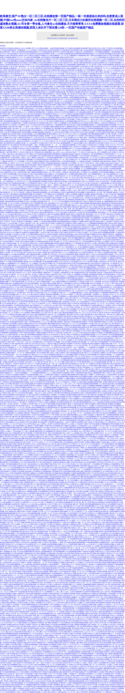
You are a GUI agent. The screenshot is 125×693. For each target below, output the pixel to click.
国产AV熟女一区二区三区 (95, 520)
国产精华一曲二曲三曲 (117, 75)
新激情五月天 (28, 261)
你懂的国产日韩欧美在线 (31, 413)
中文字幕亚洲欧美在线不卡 (115, 622)
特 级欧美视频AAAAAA (57, 413)
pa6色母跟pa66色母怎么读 (29, 345)
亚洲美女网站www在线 (82, 165)
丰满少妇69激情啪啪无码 (11, 199)
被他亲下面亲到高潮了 (37, 265)
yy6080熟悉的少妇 (55, 601)
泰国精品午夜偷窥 (92, 626)
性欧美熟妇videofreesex (57, 560)
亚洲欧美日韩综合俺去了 (106, 497)
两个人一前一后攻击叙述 (53, 608)
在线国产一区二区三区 (23, 517)
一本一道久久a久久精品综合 (86, 311)
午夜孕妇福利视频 (62, 291)
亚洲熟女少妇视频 (51, 365)
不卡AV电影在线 (88, 456)
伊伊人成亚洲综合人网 (94, 529)
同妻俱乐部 (13, 216)
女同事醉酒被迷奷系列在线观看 (109, 424)
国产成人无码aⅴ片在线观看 (69, 334)
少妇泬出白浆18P (103, 683)
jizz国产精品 (41, 398)
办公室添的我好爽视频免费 (84, 659)
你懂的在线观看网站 (87, 216)
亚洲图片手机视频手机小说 (89, 597)
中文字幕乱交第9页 (56, 236)
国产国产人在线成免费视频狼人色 (101, 196)
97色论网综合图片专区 (76, 478)
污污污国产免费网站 (111, 411)
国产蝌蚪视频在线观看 (111, 455)
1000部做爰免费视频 (92, 542)
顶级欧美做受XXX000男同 (31, 635)
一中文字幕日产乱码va (7, 77)
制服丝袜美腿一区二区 (52, 311)
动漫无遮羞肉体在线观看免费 (11, 446)
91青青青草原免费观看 (18, 170)
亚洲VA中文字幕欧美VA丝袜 (90, 181)
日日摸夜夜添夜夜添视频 (21, 305)
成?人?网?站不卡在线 (9, 679)
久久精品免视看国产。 (54, 564)
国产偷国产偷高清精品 (45, 110)
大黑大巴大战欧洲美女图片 (22, 415)
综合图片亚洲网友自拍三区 (72, 380)
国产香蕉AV (17, 542)
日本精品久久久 (92, 513)
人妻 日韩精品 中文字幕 (110, 469)
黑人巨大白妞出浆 (57, 652)
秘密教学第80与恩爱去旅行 (79, 374)
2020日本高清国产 (84, 156)
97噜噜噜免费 (105, 250)
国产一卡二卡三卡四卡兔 (35, 646)
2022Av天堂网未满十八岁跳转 (67, 382)
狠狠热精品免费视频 (69, 145)
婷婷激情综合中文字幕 (45, 99)
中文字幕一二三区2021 (53, 409)
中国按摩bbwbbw (59, 677)
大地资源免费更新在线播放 (83, 378)
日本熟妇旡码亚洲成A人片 (112, 117)
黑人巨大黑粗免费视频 (49, 137)
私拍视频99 (44, 181)
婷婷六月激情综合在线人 (20, 580)
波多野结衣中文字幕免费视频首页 (43, 570)
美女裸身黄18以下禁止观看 (8, 145)
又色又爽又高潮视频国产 (68, 626)
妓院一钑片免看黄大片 (47, 582)
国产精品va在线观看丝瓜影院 (26, 460)
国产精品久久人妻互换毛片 (18, 402)
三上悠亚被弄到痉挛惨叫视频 (23, 356)
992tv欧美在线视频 (117, 121)
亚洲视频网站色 (30, 61)
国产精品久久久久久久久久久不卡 (54, 249)
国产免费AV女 (61, 292)
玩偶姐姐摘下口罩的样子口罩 (93, 167)
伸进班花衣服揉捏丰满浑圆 (22, 258)
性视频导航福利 (29, 482)
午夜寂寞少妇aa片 (109, 491)
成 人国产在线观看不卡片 (81, 336)
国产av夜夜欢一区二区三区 (45, 229)
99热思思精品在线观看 (9, 95)
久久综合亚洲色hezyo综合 (87, 298)
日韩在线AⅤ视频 (22, 323)
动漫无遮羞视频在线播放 (54, 544)
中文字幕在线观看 (90, 354)
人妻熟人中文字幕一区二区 (13, 613)
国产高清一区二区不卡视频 (16, 522)
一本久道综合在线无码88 (66, 88)
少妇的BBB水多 (73, 241)
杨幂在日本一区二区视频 (78, 159)
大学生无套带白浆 (15, 650)
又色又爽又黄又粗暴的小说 (47, 263)
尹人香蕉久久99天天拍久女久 (74, 183)
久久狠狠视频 (83, 657)
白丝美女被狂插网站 (20, 318)
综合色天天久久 (22, 181)
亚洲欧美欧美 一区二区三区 (56, 340)
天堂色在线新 (10, 103)
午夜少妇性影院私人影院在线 (93, 300)
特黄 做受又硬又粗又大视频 (71, 125)
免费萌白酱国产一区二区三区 (15, 353)
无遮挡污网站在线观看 (49, 283)
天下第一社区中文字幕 (96, 451)
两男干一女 (65, 539)
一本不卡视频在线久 (117, 378)
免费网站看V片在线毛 (54, 150)
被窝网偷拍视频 (35, 513)
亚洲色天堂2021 (97, 48)
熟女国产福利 (41, 365)
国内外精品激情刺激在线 (93, 641)
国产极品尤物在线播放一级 (33, 283)
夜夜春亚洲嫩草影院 (90, 477)
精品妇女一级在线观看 (72, 657)
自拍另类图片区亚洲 (8, 684)
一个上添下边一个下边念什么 (61, 167)
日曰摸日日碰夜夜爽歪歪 (67, 192)
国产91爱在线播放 (12, 194)
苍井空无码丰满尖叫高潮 (98, 562)
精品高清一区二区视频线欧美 (12, 340)
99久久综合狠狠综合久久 (15, 256)
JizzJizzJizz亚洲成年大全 (110, 216)
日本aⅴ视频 (11, 398)
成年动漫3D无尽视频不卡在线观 (49, 276)
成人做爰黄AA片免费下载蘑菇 (34, 425)
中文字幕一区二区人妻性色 (94, 526)
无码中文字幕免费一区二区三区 (100, 283)
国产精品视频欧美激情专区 (114, 418)
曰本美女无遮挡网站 (65, 580)
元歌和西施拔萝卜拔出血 (99, 239)
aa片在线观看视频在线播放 (73, 551)
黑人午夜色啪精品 (85, 351)
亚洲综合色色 (100, 374)
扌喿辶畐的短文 (61, 458)
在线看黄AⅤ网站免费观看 (106, 436)
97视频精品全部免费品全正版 (28, 94)
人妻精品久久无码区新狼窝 (57, 320)
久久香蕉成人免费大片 (23, 602)
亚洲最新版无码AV (109, 557)
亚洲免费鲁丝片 (97, 471)
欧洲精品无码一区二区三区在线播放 (87, 446)
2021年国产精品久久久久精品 (51, 661)
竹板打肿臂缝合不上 (36, 305)
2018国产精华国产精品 (23, 172)
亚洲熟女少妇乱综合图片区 (72, 132)
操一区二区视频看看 (46, 591)
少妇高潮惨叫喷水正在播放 (106, 663)
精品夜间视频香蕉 (111, 238)
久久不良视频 (17, 544)
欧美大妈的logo (104, 681)
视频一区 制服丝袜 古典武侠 (50, 112)
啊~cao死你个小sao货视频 (71, 433)
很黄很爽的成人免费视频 (38, 409)
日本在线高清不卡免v (57, 446)
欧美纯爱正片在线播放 (70, 416)
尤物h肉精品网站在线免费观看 (14, 201)
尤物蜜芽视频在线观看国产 (65, 440)
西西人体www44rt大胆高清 (31, 548)
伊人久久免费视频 (68, 110)
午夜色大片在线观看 (12, 374)
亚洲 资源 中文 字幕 (56, 427)
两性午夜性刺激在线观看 (116, 112)
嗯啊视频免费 (45, 573)
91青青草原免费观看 (78, 105)
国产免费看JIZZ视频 (109, 526)
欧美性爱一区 (10, 278)
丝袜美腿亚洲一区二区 (72, 247)
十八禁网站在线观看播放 (29, 644)
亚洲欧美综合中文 (10, 289)
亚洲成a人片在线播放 (18, 125)
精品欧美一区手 (54, 384)
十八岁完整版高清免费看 (51, 115)
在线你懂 (93, 601)
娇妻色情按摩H (82, 327)
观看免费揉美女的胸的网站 (60, 154)
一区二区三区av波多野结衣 (34, 68)
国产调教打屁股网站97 (52, 622)
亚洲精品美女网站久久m (60, 179)
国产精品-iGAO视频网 (107, 509)
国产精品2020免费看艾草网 (51, 161)
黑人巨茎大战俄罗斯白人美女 (63, 400)
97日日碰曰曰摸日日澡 (40, 292)
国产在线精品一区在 (9, 663)
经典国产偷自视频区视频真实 (87, 267)
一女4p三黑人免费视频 (85, 269)
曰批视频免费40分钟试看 (15, 635)
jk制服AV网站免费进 (106, 672)
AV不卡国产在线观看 (63, 518)
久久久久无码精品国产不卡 (16, 75)
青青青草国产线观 (86, 380)
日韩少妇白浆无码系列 (113, 110)
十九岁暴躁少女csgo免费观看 (89, 172)
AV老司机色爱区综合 (29, 509)
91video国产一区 (15, 345)
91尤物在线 (102, 94)
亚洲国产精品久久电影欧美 (74, 214)
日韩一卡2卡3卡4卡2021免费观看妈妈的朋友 (29, 606)
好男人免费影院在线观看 (15, 99)
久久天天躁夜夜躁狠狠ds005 (103, 287)
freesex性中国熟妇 (62, 571)
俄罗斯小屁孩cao (27, 117)
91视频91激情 (52, 571)
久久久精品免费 (100, 57)
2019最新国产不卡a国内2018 (46, 524)
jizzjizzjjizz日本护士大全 (114, 316)
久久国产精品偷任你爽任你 (71, 157)
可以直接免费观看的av (90, 515)
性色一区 (109, 263)
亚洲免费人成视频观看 (84, 276)
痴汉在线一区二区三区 (87, 575)
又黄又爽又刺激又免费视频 (33, 407)
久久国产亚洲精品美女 (12, 653)
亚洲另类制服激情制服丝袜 (93, 504)
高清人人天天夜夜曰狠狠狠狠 (41, 416)
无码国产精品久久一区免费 (85, 405)
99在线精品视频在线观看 (108, 103)
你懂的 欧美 (81, 544)
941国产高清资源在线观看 (27, 332)
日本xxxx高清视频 (95, 281)
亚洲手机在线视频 (90, 591)
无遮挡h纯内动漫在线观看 (78, 579)
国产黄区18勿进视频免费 (100, 342)
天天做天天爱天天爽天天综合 (97, 518)
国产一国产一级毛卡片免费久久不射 (43, 663)
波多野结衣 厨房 (36, 278)
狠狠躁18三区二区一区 (19, 57)
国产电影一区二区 (80, 522)
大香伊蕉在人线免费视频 (101, 114)
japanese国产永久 (106, 323)
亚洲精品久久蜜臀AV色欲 (21, 566)
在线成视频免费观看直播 (92, 409)
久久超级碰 (106, 77)
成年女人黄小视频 (18, 681)
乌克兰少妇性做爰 (92, 522)
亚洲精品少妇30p (51, 194)
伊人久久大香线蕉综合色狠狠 (100, 402)
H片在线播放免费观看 (7, 298)
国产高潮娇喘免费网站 (76, 568)
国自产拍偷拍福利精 (42, 247)
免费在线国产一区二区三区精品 (54, 280)
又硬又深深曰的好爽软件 (78, 225)
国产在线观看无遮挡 (45, 156)
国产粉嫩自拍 (116, 617)
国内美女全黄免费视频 (116, 453)
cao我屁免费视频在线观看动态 (77, 97)
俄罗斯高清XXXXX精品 (42, 427)
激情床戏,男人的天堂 (113, 537)
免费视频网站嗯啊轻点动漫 (74, 456)
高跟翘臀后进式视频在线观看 (59, 219)
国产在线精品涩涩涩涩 (106, 493)
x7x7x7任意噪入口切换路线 (101, 674)
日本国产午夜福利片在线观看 (21, 137)
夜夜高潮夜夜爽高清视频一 (89, 427)
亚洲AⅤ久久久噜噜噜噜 (89, 190)
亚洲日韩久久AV (74, 467)
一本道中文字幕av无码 (46, 232)
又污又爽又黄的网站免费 (16, 281)
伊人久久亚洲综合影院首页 (78, 564)
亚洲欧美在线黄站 (64, 579)
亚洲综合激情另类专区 (110, 382)
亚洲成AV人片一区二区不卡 (16, 575)
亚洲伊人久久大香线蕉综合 (20, 599)
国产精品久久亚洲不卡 (66, 285)
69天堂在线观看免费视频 (106, 172)
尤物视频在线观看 (31, 684)
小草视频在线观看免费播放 (34, 170)
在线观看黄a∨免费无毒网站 (13, 369)
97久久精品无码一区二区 (32, 210)
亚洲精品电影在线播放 (40, 540)
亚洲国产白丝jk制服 (18, 471)
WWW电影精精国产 (28, 311)
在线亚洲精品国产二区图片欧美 (93, 108)
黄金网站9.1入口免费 (69, 469)
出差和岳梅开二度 (63, 513)
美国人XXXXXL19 (103, 141)
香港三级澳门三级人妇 (30, 666)
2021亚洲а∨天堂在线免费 (114, 322)
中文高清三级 (118, 172)
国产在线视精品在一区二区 (113, 123)
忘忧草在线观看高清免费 (14, 458)
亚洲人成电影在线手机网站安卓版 (65, 570)
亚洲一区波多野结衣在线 (20, 351)
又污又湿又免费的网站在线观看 (68, 429)
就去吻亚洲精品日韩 (114, 473)
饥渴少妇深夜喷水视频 (97, 117)
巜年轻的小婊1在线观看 (96, 491)
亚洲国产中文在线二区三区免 (40, 517)
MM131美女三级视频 (71, 398)
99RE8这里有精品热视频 (54, 298)
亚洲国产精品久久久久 (77, 250)
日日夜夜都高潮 (84, 301)
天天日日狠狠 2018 (40, 497)
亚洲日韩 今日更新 (100, 263)
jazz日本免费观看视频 (39, 134)
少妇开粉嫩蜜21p (33, 63)
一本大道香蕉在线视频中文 (39, 405)
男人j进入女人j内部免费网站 (53, 606)
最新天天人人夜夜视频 (64, 283)
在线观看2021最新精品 (77, 668)
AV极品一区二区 (59, 385)
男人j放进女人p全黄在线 (81, 285)
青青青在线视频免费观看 (24, 451)
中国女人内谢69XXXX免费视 (77, 146)
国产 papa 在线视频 (20, 526)
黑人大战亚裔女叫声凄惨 (75, 477)
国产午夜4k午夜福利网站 (12, 336)
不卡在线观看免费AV (56, 573)
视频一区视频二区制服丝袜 (89, 219)
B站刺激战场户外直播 (44, 449)
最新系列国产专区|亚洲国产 (67, 119)
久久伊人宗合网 (54, 517)
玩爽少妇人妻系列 (27, 560)
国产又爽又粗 (12, 630)
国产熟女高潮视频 (82, 664)
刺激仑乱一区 (98, 216)
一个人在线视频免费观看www (75, 292)
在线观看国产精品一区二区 (81, 549)
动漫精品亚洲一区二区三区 (30, 340)
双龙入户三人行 (70, 323)
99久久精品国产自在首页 (55, 469)
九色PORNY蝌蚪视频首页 (10, 325)
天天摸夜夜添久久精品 (44, 214)
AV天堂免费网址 (46, 128)
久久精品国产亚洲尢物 (57, 486)
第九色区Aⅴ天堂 (107, 83)
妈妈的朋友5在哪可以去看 (10, 219)
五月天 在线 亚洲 (24, 657)
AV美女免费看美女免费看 (14, 469)
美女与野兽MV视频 (73, 351)
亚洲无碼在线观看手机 (46, 63)
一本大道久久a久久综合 (45, 641)
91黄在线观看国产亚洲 (110, 444)
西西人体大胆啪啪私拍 (66, 442)
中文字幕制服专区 (31, 183)
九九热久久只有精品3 (30, 557)
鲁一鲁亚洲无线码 (103, 225)
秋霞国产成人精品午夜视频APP (52, 617)
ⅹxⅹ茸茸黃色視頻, (23, 249)
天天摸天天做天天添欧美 (18, 156)
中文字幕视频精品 (13, 540)
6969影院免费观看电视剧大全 (74, 210)
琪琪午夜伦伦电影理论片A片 (116, 363)
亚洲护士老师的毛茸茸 (55, 181)
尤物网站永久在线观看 (36, 473)
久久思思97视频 (17, 385)
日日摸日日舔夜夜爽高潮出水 (12, 90)
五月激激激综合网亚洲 (54, 354)
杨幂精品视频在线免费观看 (47, 559)
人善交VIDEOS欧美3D (91, 611)
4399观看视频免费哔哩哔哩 (108, 292)
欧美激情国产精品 (22, 378)
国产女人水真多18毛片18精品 (94, 455)
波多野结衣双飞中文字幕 (67, 526)
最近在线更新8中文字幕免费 (59, 50)
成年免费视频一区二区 (106, 655)
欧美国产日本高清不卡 (78, 641)
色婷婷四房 (107, 291)
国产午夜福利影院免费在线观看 (74, 681)
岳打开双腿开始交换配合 (33, 400)
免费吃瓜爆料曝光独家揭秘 (107, 371)
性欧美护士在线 (60, 323)
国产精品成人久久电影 (36, 690)
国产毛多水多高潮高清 (73, 621)
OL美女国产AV (16, 311)
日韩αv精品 (58, 663)
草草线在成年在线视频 (38, 207)
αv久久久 (25, 112)
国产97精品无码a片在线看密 (111, 214)
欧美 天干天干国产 (75, 506)
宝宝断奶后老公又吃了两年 (27, 247)
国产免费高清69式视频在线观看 (29, 232)
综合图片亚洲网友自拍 (61, 648)
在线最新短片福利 (68, 373)
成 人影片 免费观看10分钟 (103, 152)
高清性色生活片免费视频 (107, 256)
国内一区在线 (51, 537)
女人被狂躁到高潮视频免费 (98, 329)
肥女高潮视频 (111, 99)
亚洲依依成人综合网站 (70, 555)
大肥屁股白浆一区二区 (101, 68)
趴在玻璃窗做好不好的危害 (46, 491)
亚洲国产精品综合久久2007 (42, 260)
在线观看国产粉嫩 (30, 677)
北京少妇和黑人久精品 (113, 303)
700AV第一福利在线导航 (7, 405)
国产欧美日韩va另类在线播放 (107, 480)
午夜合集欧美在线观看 (107, 546)
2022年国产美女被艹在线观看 (97, 99)
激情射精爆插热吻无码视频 (90, 396)
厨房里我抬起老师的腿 (39, 564)
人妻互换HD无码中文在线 (13, 83)
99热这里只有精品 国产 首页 (21, 363)
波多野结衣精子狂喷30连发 (106, 632)
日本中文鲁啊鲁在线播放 (31, 683)
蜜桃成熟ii (41, 132)
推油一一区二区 (42, 562)
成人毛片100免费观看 (74, 239)
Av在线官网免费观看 (33, 181)
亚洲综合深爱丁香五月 (30, 256)
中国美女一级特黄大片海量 (28, 562)
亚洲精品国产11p (84, 425)
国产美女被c (45, 362)
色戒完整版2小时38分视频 (75, 141)
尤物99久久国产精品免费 (86, 79)
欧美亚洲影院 (4, 670)
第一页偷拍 (120, 292)
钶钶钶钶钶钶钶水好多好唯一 (107, 515)
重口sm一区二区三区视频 (57, 362)
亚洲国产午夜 (111, 666)
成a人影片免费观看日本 (110, 174)
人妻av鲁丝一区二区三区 (19, 128)
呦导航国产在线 (40, 61)
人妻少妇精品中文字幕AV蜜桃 (23, 154)
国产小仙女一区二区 (52, 668)
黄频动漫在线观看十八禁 (11, 533)
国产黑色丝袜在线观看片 (54, 270)
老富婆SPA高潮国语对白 (83, 593)
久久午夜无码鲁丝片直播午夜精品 (31, 349)
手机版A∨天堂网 (18, 210)
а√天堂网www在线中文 (46, 424)
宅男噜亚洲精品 (35, 312)
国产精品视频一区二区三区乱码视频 (66, 480)
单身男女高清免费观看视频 (103, 407)
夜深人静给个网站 (96, 314)
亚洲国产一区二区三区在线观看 (54, 136)
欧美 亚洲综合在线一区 (36, 208)
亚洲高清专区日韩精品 (21, 63)
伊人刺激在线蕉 (76, 404)
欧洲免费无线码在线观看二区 (53, 331)
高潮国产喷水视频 (33, 436)
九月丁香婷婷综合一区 (9, 181)
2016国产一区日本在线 (14, 560)
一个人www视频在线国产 (49, 239)
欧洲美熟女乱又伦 (55, 367)
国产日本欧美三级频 (10, 79)
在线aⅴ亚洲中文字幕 (118, 53)
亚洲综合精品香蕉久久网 (7, 568)
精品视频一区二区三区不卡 (112, 72)
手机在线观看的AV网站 (41, 533)
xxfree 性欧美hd (99, 405)
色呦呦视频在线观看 (89, 584)
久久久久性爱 (118, 462)
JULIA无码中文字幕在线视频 (96, 146)
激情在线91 (121, 232)
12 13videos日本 (77, 345)
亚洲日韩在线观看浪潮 (91, 595)
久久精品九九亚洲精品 (110, 588)
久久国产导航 (62, 508)
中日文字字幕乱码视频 (48, 404)
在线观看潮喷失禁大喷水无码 (61, 250)
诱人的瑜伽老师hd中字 (29, 369)
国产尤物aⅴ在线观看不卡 (89, 132)
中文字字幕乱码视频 (112, 247)
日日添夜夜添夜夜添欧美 (42, 241)
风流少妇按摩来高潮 (113, 584)
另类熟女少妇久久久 (84, 537)
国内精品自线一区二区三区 (66, 692)
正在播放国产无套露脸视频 (114, 564)
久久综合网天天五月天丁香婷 (99, 425)
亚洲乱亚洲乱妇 (65, 517)
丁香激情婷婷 (21, 50)
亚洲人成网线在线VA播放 (98, 110)
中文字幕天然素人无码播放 (35, 487)
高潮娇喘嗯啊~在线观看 (75, 515)
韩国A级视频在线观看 (36, 106)
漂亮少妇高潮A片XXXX (19, 296)
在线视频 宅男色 (85, 601)
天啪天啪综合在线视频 (73, 92)
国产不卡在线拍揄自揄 (20, 591)
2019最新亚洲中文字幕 (85, 482)
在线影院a (19, 643)
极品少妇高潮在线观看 (34, 139)
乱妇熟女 (59, 644)
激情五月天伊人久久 (50, 610)
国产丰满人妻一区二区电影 (32, 577)
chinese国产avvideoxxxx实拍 (61, 152)
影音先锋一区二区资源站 (112, 540)
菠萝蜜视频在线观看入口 (88, 125)
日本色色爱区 (28, 615)
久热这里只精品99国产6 (100, 621)
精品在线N (108, 309)
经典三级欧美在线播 (108, 227)
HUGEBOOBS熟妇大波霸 (51, 267)
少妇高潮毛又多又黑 (43, 50)
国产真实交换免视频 (16, 196)
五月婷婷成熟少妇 (64, 84)
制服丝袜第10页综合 (29, 643)
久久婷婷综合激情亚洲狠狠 (47, 205)
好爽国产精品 (48, 464)
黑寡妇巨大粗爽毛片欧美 (71, 686)
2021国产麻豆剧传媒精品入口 (67, 61)
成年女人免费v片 (59, 183)
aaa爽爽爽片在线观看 (59, 453)
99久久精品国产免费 (76, 63)
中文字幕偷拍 (56, 653)
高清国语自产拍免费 (104, 502)
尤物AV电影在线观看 (36, 174)
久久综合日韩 (56, 588)
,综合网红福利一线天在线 (24, 292)
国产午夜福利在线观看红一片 (106, 354)
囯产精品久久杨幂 (49, 274)
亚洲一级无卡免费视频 (20, 139)
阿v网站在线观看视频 (116, 686)
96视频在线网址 (74, 376)
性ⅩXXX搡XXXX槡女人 (47, 436)
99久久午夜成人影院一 (81, 137)
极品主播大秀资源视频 (112, 657)
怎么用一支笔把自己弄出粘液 (88, 198)
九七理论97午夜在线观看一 (50, 542)
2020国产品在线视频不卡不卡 (41, 415)
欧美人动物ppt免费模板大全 (70, 68)
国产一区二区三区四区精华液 (92, 582)
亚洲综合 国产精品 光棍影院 (88, 498)
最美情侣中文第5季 (29, 528)
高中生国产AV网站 (119, 568)
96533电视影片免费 (11, 245)
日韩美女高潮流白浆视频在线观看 (42, 179)
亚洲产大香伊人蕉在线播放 (8, 185)
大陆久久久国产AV (58, 300)
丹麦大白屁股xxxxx (84, 349)
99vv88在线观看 (33, 230)
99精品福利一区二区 (66, 411)
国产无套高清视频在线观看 (26, 325)
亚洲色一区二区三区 (12, 252)
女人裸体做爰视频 (23, 690)
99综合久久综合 (41, 522)
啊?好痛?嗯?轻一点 (32, 396)
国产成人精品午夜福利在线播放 (18, 208)
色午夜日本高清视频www (27, 168)
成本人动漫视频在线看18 (16, 283)
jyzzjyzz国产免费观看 (88, 677)
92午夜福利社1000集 (16, 81)
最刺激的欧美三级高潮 (108, 203)
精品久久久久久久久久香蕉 (107, 66)
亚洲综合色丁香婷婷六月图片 (14, 548)
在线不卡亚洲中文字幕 (90, 422)
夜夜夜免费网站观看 (29, 358)
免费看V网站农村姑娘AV (27, 108)
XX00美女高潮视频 (25, 478)
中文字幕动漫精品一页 (96, 444)
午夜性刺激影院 (87, 539)
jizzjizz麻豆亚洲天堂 (57, 416)
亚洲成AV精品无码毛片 (93, 105)
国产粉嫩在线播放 (77, 672)
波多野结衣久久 (114, 475)
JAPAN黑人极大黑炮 (104, 626)
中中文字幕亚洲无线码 (7, 354)
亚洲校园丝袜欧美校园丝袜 (26, 320)
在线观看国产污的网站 (83, 196)
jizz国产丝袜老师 (60, 371)
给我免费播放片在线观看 (17, 61)
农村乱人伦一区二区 (116, 269)
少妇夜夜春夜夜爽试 (90, 393)
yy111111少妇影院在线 (7, 165)
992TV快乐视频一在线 (61, 74)
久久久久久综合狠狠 (85, 648)
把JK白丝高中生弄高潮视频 (58, 535)
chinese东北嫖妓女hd (25, 500)
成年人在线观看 (24, 199)
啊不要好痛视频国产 (72, 156)
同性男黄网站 (14, 462)
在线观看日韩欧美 (44, 123)
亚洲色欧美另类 (78, 632)
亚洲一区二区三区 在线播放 (102, 121)
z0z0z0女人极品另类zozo (92, 628)
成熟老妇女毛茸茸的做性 (48, 90)
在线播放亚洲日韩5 (80, 272)
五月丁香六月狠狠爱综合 (97, 438)
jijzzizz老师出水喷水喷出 (9, 588)
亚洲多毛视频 (99, 79)
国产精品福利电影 (57, 327)
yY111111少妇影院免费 (70, 544)
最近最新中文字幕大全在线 (90, 66)
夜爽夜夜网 (72, 281)
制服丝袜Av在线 (89, 263)
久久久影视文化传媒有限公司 (107, 92)
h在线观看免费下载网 (71, 254)
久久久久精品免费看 (100, 575)
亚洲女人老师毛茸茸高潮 (25, 185)
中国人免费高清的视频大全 (60, 281)
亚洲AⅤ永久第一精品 (23, 464)
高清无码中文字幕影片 (12, 436)
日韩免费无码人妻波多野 (59, 66)
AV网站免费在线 (93, 75)
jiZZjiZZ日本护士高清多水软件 (9, 108)
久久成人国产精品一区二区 (73, 413)
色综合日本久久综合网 (21, 59)
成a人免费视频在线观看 (68, 653)
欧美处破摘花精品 (85, 500)
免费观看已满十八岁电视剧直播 (67, 174)
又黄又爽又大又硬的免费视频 (36, 411)
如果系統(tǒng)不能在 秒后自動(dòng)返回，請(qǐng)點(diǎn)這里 (62, 38)
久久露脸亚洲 (98, 415)
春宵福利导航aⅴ (43, 196)
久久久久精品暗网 (26, 564)
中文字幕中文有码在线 (24, 152)
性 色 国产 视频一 (110, 555)
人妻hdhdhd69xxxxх (61, 106)
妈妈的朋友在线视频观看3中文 (104, 50)
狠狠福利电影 (86, 362)
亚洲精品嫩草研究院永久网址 (19, 322)
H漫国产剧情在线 (101, 404)
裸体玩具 (9, 580)
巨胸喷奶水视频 (95, 442)
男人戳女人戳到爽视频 (52, 391)
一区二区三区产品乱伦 (16, 424)
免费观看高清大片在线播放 (14, 413)
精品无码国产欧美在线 (14, 112)
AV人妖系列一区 (13, 163)
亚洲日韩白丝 (68, 573)
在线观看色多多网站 (101, 187)
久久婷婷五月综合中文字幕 (8, 570)
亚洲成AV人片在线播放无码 (68, 276)
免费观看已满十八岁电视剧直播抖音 (25, 648)
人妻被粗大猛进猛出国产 (97, 309)
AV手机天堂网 (54, 415)
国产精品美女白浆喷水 (60, 431)
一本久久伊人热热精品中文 (22, 354)
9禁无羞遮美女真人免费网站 (12, 143)
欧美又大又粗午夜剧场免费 (67, 659)
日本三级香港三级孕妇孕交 (83, 340)
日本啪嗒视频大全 (70, 455)
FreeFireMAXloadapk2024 (91, 115)
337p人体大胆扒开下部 (16, 528)
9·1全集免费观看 (19, 577)
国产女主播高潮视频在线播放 (40, 601)
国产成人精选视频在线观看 (8, 460)
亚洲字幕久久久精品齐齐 (37, 167)
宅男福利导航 (89, 280)
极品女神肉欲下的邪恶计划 (26, 376)
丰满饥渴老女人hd (48, 106)
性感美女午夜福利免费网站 (8, 327)
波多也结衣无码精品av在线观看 (92, 332)
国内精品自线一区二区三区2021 (90, 157)
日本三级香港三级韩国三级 (44, 300)
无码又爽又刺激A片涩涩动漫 (16, 101)
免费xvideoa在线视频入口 (90, 94)
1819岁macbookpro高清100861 (93, 588)
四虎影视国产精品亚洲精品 (13, 686)
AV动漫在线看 (117, 176)
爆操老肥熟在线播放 (59, 460)
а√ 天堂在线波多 (16, 431)
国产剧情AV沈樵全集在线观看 (17, 515)
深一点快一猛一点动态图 (56, 363)
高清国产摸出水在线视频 (52, 425)
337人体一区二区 (18, 110)
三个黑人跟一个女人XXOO (81, 548)
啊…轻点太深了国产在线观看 (103, 192)
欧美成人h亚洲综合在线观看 (55, 81)
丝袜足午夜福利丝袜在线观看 (115, 318)
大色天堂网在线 (86, 239)
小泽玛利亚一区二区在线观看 (63, 229)
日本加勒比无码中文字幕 (45, 143)
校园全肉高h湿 (50, 458)
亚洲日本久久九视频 (64, 438)
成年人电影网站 (37, 429)
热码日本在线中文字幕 (26, 212)
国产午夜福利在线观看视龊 (110, 524)
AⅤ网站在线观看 (98, 139)
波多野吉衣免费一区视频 (81, 442)
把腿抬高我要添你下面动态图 (82, 418)
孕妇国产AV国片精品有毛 (102, 400)
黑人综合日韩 (33, 343)
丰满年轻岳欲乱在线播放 (19, 88)
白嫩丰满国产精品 (81, 643)
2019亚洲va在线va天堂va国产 (111, 177)
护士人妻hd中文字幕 (29, 214)
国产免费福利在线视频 (59, 156)
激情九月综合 (96, 340)
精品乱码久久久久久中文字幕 (22, 146)
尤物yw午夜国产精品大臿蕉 (46, 252)
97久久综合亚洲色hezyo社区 (12, 239)
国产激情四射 (70, 199)
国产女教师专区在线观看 (41, 384)
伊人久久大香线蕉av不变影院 (67, 577)
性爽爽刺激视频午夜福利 (51, 243)
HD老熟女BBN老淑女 (78, 316)
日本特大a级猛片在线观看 (112, 508)
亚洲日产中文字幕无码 (93, 420)
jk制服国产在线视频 (83, 194)
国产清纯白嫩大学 (80, 420)
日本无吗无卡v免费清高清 (44, 108)
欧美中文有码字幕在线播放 (112, 405)
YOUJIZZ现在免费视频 (42, 64)
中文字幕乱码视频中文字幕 (21, 601)
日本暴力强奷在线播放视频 (47, 75)
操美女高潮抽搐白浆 (47, 103)
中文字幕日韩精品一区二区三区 (113, 566)
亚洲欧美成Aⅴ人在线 (88, 130)
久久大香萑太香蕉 (31, 524)
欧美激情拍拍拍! (113, 440)
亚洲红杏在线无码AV (69, 619)
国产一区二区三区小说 (87, 187)
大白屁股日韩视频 (31, 489)
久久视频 (115, 407)
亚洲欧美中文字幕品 (44, 216)
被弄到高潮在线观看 (83, 508)
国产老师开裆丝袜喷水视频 (36, 391)
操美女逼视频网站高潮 (84, 170)
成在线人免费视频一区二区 (77, 168)
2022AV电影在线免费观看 (17, 254)
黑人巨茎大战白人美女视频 (58, 528)
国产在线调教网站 (109, 59)
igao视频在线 (42, 504)
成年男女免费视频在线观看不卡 (107, 232)
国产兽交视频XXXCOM (40, 621)
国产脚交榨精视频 (65, 670)
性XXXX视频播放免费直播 (84, 653)
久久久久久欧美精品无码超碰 (52, 170)
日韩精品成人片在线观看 (55, 245)
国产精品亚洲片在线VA (23, 405)
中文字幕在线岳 (36, 152)
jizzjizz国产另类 (47, 349)
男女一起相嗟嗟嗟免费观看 (111, 415)
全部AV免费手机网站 (27, 467)
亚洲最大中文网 (21, 95)
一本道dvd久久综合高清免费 (52, 633)
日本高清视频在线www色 (30, 176)
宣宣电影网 (80, 185)
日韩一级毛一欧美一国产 (67, 208)
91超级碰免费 (59, 125)
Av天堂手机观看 (33, 276)
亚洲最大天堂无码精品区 (86, 136)
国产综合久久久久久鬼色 (85, 121)
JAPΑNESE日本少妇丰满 (43, 327)
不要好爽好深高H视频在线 (8, 365)
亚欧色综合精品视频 (82, 679)
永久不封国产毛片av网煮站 (84, 690)
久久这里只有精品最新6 (64, 205)
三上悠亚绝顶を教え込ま (42, 580)
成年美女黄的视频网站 (35, 659)
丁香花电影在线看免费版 (12, 207)
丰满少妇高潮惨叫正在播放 (56, 562)
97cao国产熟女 (115, 105)
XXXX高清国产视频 (6, 110)
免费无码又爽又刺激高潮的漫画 (21, 416)
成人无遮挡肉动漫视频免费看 (94, 128)
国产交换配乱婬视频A (47, 635)
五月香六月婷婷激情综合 (52, 487)
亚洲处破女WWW (64, 668)
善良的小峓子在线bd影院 (79, 529)
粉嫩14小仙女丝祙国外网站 (51, 484)
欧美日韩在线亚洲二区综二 (77, 179)
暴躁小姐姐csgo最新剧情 (45, 489)
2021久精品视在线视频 (7, 269)
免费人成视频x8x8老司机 (94, 630)
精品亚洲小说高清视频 (52, 411)
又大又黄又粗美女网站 (90, 489)
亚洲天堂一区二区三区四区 (58, 141)
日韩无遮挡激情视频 (73, 106)
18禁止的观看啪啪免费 (24, 245)
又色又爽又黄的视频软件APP (69, 112)
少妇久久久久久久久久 (98, 484)
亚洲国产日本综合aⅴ (69, 196)
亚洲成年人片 (101, 604)
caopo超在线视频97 (88, 50)
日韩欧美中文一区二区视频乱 (29, 263)
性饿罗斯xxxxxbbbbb (18, 334)
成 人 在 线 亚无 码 (36, 137)
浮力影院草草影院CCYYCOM (112, 154)
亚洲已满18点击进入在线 (61, 347)
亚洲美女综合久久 (100, 551)
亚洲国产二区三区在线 (90, 232)
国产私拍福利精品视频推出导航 (114, 325)
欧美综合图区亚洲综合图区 (105, 132)
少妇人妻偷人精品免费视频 (16, 360)
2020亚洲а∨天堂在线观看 (21, 203)
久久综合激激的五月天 (75, 261)
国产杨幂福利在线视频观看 (38, 192)
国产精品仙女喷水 (33, 591)
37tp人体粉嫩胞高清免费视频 (94, 325)
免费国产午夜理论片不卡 (107, 553)
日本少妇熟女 (51, 238)
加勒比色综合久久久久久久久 (44, 287)
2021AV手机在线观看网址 (86, 241)
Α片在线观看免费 (90, 571)
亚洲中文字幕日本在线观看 (111, 55)
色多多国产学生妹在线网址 (11, 105)
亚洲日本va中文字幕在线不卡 (51, 334)
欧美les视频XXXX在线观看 (37, 77)
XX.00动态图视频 (5, 170)
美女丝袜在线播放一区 (49, 86)
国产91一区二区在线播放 (54, 539)
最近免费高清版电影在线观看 (17, 338)
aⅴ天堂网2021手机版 (8, 343)
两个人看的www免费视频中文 (59, 123)
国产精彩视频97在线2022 (59, 495)
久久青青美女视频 (64, 374)
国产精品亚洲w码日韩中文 (114, 137)
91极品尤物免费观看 (14, 584)
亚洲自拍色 (16, 74)
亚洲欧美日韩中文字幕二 (80, 573)
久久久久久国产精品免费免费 (89, 617)
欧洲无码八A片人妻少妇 (105, 198)
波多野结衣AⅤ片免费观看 (60, 515)
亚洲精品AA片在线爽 (98, 418)
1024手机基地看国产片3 (7, 502)
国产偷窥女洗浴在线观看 (101, 690)
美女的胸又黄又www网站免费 (33, 484)
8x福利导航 (28, 508)
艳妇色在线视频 (61, 94)
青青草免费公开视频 (54, 105)
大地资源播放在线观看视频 (100, 475)
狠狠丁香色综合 (117, 136)
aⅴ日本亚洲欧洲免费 (95, 524)
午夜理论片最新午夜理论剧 (78, 675)
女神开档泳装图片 (36, 258)
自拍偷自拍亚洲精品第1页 (13, 64)
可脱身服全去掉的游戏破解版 (63, 103)
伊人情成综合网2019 (109, 471)
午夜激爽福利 (13, 177)
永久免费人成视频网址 (49, 402)
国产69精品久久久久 (61, 269)
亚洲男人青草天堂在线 (19, 595)
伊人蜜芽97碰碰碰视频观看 (74, 683)
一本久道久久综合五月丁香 (112, 349)
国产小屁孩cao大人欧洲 (91, 497)
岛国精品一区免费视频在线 (103, 331)
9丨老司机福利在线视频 (110, 637)
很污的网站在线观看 (63, 402)
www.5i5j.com (13, 187)
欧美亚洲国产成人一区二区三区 (103, 467)
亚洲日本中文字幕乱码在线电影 (48, 234)
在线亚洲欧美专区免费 (59, 108)
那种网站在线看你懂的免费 (33, 360)
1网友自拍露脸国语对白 (28, 518)
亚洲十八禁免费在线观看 (113, 181)
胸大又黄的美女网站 (18, 677)
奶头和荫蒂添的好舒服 (77, 128)
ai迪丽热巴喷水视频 (96, 194)
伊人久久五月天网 (118, 143)
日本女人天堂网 (96, 148)
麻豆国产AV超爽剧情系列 (67, 126)
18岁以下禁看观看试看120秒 (38, 203)
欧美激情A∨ (97, 294)
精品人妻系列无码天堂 (22, 535)
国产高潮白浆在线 (10, 546)
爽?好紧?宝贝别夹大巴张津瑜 (83, 176)
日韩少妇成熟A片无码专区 (109, 101)
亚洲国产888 (113, 506)
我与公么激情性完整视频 (82, 484)
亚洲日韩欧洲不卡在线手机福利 (111, 398)
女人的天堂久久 (113, 487)
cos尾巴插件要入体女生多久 (10, 562)
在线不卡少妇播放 (98, 145)
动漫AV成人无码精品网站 (12, 433)
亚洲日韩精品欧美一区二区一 (74, 300)
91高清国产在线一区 (110, 128)
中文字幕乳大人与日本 (79, 630)
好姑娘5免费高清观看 (91, 185)
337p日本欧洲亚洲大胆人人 (10, 303)
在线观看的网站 (39, 311)
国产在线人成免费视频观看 (62, 143)
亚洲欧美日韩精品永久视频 (61, 462)
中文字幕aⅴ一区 (105, 586)
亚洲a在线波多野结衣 (114, 239)
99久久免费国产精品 (93, 229)
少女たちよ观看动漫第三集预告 (49, 374)
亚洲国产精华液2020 (6, 544)
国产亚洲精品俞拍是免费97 (17, 183)
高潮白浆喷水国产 (35, 657)
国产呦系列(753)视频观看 (114, 234)
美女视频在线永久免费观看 (88, 81)
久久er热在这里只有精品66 (60, 168)
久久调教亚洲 (107, 692)
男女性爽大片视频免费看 (12, 456)
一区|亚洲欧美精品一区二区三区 (66, 540)
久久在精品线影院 (113, 68)
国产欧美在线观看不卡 (74, 66)
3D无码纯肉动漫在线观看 (40, 356)
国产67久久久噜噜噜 (40, 544)
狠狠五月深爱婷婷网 (44, 165)
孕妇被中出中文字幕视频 (43, 198)
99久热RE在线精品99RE (57, 199)
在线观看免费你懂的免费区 (104, 130)
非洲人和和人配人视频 (86, 433)
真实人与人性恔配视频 (80, 134)
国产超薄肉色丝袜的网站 (39, 150)
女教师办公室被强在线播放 (68, 394)
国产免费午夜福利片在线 (31, 190)
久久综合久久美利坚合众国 (13, 117)
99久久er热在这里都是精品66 (70, 601)
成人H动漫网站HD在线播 (106, 219)
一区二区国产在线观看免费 (35, 520)
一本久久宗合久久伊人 (113, 438)
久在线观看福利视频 (115, 168)
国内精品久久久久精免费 (12, 637)
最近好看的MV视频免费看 (47, 480)
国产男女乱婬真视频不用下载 (70, 367)
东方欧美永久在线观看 (80, 343)
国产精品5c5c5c (86, 353)
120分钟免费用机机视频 (67, 161)
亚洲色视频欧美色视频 (7, 238)
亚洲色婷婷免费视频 (112, 535)
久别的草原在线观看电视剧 (60, 376)
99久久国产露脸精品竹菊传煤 (94, 291)
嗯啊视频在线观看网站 (97, 223)
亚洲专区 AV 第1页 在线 (10, 66)
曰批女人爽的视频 (63, 506)
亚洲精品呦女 (59, 422)
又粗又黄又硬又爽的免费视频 (30, 83)
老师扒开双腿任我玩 (47, 466)
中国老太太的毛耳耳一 (83, 119)
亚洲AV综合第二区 (41, 435)
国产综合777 (56, 358)
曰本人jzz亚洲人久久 (48, 602)
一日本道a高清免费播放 (20, 373)
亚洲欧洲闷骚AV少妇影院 (56, 590)
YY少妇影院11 (50, 497)
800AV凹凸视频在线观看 (108, 528)
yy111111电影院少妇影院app (39, 363)
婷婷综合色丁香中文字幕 (107, 261)
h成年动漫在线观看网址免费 (11, 198)
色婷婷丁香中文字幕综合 (26, 55)
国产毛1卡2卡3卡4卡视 (23, 513)
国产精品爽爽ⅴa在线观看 (66, 557)
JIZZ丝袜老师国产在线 (13, 449)
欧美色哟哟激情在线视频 (101, 659)
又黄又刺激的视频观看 (13, 564)
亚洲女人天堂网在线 (29, 670)
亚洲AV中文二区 (79, 312)
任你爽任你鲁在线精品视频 (100, 615)
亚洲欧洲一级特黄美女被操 (71, 172)
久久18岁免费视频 (73, 498)
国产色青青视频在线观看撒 (33, 334)
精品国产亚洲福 (101, 363)
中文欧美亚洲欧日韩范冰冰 (64, 263)
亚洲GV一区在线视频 (27, 74)
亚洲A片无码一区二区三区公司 (62, 464)
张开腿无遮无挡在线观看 (92, 101)
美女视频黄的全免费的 (87, 247)
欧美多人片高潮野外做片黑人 (66, 610)
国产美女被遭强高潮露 (73, 500)
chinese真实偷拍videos (21, 269)
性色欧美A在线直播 (72, 114)
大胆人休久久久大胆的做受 (81, 646)
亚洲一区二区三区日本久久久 (72, 644)
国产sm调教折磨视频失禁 (49, 586)
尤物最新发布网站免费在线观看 (108, 548)
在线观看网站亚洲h (76, 539)
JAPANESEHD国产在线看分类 (103, 478)
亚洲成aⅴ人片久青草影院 (63, 559)
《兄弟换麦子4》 (73, 674)
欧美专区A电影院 (89, 440)
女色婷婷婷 (40, 157)
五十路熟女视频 (81, 382)
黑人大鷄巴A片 (68, 274)
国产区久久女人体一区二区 (39, 121)
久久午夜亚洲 (103, 384)
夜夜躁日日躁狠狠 (40, 55)
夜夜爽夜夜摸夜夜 (95, 203)
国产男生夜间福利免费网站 (115, 599)
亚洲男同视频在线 (71, 278)
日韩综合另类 (54, 88)
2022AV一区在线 (23, 230)
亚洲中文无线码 (26, 511)
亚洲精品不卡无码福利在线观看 (29, 374)
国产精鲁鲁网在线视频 (58, 260)
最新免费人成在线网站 (86, 674)
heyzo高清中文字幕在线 (108, 389)
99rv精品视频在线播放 (53, 77)
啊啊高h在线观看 (63, 389)
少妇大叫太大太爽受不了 (67, 294)
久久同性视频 (76, 103)
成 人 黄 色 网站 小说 (39, 632)
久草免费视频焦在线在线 (110, 332)
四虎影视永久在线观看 (117, 126)
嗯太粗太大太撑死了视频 (20, 106)
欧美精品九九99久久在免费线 (22, 48)
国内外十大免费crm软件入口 (103, 466)
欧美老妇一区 (54, 580)
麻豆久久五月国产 (37, 679)
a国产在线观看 (41, 684)
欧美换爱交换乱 (38, 342)
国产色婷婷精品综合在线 (49, 291)
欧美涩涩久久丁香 (10, 517)
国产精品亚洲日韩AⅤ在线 (96, 540)
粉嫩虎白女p (8, 373)
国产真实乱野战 (118, 601)
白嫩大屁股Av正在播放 (36, 289)
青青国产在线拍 (16, 579)
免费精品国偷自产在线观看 (64, 491)
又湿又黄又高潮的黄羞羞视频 (69, 415)
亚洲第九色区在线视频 (41, 571)
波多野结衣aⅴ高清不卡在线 (100, 269)
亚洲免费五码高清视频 (107, 115)
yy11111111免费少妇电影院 (54, 373)
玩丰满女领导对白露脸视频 (24, 159)
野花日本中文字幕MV (75, 232)
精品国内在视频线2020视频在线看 (98, 343)
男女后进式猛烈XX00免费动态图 (39, 394)
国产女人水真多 (69, 424)
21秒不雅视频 (25, 336)
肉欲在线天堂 (88, 177)
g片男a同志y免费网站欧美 (31, 582)
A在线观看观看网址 (34, 322)
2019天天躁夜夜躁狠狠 (45, 52)
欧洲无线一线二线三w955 (99, 276)
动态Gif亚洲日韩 (118, 309)
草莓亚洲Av (90, 90)
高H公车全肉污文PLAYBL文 (83, 95)
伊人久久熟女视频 (67, 354)
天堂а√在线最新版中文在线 (61, 675)
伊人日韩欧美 (107, 305)
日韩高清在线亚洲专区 (100, 95)
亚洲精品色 (101, 639)
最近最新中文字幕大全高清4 (54, 380)
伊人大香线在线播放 (113, 95)
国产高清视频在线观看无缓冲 (39, 590)
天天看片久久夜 (110, 373)
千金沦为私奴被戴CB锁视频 (99, 646)
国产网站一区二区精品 (87, 287)
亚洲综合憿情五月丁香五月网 (97, 688)
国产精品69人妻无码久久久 (73, 677)
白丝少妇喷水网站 (68, 553)
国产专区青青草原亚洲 (12, 168)
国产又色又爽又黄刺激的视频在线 (80, 402)
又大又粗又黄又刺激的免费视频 (9, 227)
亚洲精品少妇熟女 (35, 586)
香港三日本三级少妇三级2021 (107, 88)
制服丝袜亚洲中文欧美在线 (62, 316)
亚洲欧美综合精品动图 (32, 438)
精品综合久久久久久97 (36, 453)
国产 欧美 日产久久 (83, 555)
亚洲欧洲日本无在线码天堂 (8, 380)
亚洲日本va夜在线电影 (80, 303)
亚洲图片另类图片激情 (113, 518)
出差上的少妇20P (116, 590)
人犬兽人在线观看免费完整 (59, 498)
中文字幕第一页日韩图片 (49, 95)
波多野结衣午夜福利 (6, 48)
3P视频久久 (91, 374)
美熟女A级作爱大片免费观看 (115, 688)
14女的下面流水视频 (107, 369)
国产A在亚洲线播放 (44, 396)
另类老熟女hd (97, 398)
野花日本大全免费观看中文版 (102, 378)
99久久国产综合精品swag (31, 424)
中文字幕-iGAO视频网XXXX (46, 502)
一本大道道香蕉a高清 (28, 686)
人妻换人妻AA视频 (65, 542)
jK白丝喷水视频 (58, 686)
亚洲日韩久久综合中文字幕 (26, 420)
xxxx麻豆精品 (6, 88)
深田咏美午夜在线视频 (9, 451)
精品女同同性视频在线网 (29, 331)
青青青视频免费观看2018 (60, 520)
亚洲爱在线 (96, 380)
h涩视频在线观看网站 (67, 661)
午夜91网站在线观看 (107, 218)
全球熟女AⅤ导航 (69, 560)
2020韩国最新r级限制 (71, 121)
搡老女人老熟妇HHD (76, 52)
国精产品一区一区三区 (23, 72)
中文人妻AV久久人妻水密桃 (70, 198)
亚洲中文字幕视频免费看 (73, 216)
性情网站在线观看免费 (86, 114)
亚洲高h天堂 (48, 520)
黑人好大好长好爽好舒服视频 (84, 661)
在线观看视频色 (71, 64)
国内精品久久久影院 (37, 464)
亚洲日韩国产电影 (103, 243)
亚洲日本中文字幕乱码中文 (78, 517)
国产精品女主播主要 (85, 318)
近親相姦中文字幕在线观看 (22, 298)
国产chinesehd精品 (71, 349)
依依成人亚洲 (103, 312)
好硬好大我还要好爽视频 (72, 81)
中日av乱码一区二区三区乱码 (69, 604)
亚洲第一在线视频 (35, 602)
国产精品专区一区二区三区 (65, 176)
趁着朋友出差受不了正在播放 (79, 524)
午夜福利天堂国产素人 (22, 238)
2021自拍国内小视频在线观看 (50, 126)
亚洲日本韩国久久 (32, 480)
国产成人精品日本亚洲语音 (60, 444)
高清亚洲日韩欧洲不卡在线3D (79, 201)
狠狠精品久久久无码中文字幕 (32, 661)
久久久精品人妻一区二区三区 (108, 427)
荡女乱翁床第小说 (17, 615)
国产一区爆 (60, 657)
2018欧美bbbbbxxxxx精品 (74, 212)
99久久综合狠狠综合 (114, 533)
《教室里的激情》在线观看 (51, 258)
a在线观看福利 (87, 52)
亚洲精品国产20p (88, 400)
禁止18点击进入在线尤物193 (19, 659)
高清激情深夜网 (86, 652)
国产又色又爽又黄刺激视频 (100, 112)
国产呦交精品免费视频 (55, 356)
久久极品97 (13, 429)
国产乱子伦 (72, 289)
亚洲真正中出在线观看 (33, 338)
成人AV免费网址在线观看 (38, 371)
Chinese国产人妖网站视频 (80, 305)
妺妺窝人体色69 (62, 365)
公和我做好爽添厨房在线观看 (80, 218)
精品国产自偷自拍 (74, 154)
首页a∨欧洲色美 (111, 551)
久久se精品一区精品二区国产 (75, 453)
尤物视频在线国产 (104, 542)
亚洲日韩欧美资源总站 (14, 70)
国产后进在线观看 (31, 422)
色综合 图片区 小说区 (92, 163)
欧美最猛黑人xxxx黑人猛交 (103, 136)
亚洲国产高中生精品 (95, 201)
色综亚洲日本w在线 (66, 549)
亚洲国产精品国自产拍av (25, 617)
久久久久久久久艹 (38, 387)
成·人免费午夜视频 (7, 167)
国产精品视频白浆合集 (25, 429)
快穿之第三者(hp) (73, 535)
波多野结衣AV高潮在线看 (99, 307)
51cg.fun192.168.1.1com (46, 347)
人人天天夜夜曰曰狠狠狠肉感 (64, 53)
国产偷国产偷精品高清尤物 (56, 621)
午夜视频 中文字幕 (37, 511)
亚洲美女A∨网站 (34, 59)
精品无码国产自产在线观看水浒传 (48, 526)
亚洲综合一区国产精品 (55, 196)
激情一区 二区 (96, 648)
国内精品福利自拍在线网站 (32, 573)
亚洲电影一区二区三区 (47, 227)
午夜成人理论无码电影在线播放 (24, 241)
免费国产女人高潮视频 (110, 108)
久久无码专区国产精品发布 (97, 301)
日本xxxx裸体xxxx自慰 (69, 405)
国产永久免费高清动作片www (91, 230)
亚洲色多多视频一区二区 (14, 243)
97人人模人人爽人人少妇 (60, 591)
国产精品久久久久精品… (39, 298)
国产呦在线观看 (16, 644)
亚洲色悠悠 (13, 376)
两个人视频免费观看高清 (67, 487)
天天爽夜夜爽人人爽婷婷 (31, 221)
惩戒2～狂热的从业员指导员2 (21, 141)
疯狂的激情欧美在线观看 (103, 602)
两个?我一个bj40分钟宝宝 (77, 291)
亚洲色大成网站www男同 (97, 123)
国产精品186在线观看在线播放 (73, 655)
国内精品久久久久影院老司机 (107, 422)
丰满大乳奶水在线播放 (109, 281)
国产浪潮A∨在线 (117, 267)
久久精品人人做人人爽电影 (27, 157)
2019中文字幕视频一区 (102, 258)
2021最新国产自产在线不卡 (42, 495)
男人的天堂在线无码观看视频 (86, 407)
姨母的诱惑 (112, 621)
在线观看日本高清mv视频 (97, 234)
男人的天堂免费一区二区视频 (90, 546)
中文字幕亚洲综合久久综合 (54, 632)
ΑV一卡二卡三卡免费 (31, 75)
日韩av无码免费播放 (91, 436)
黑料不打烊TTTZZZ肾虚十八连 (44, 316)
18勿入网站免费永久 (13, 53)
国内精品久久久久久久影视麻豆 (30, 188)
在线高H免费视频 (37, 655)
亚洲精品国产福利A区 (66, 548)
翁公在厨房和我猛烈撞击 (100, 577)
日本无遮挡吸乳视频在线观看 (79, 622)
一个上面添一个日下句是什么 (31, 126)
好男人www (57, 466)
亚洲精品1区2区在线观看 (40, 500)
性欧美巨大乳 (112, 156)
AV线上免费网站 (63, 230)
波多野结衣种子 (53, 420)
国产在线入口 (59, 274)
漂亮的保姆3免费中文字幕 (16, 555)
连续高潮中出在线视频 (40, 469)
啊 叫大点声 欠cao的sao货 (53, 148)
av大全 (32, 652)
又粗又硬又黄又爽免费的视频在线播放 (37, 477)
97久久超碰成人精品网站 (83, 161)
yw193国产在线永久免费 (91, 568)
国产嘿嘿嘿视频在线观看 (75, 115)
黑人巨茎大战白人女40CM (56, 254)
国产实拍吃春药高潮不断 (26, 219)
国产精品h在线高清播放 (10, 657)
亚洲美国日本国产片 (84, 254)
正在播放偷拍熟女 (29, 287)
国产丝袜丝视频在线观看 (68, 471)
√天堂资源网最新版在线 (51, 289)
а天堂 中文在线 (63, 261)
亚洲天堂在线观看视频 (61, 146)
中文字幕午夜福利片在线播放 (114, 353)
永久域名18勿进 (89, 152)
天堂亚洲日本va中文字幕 (26, 653)
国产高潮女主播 (5, 114)
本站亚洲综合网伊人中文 (96, 573)
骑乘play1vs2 (83, 535)
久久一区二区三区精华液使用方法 (82, 566)
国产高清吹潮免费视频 (90, 212)
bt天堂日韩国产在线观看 (15, 466)
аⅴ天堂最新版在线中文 (10, 130)
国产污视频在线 (105, 105)
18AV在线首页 (41, 584)
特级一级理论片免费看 (10, 148)
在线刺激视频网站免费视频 (24, 621)
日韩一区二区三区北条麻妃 (65, 137)
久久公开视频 (52, 292)
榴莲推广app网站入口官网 (45, 385)
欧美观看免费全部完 (44, 595)
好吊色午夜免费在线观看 (111, 97)
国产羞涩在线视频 (97, 482)
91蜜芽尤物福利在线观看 (33, 254)
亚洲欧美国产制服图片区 (67, 679)
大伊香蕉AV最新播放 (53, 684)
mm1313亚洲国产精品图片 (91, 261)
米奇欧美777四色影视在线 (105, 272)
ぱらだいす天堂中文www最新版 (102, 176)
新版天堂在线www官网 (67, 484)
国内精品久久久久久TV (102, 311)
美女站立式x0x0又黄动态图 (36, 323)
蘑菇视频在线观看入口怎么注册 (113, 668)
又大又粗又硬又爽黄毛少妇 (98, 473)
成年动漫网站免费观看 (58, 214)
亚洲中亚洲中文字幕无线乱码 (100, 413)
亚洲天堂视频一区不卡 (46, 674)
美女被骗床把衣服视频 (77, 436)
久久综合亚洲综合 (37, 633)
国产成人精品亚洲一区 (44, 250)
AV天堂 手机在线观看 (70, 327)
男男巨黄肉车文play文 (42, 528)
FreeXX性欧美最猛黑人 (9, 692)
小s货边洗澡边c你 (62, 265)
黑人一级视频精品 (32, 88)
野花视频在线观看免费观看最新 (92, 635)
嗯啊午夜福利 (45, 624)
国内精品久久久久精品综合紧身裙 (95, 316)
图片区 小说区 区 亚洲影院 (14, 221)
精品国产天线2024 (56, 529)
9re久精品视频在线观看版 (46, 456)
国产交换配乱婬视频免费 (31, 619)
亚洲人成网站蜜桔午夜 (39, 81)
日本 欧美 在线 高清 (83, 309)
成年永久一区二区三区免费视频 (39, 535)
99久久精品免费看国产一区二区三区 (57, 55)
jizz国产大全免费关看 (21, 502)
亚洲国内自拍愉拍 (95, 549)
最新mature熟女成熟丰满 (9, 617)
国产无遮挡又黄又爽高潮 (111, 394)
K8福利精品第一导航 (6, 601)
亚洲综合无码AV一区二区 (26, 260)
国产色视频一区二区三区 (76, 571)
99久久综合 (26, 114)
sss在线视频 (109, 94)
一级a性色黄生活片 (93, 493)
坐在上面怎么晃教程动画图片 (42, 281)
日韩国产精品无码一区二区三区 (46, 518)
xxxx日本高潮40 (73, 431)
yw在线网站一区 (54, 394)
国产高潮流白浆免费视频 (68, 77)
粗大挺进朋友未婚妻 (19, 314)
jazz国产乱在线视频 (36, 688)
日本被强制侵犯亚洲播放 (15, 661)
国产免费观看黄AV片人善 (43, 376)
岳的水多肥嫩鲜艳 (12, 664)
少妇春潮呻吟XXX (80, 70)
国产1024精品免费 (13, 157)
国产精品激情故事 (73, 139)
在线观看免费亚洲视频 (25, 194)
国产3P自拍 (50, 371)
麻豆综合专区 (46, 139)
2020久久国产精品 (109, 289)
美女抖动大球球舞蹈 (27, 239)
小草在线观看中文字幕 (114, 593)
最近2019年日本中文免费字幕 (97, 61)
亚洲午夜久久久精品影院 (54, 332)
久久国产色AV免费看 (67, 522)
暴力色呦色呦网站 (97, 154)
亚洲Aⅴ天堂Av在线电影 (16, 573)
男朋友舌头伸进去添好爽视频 (75, 611)
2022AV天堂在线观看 (116, 400)
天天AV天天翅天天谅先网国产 (94, 668)
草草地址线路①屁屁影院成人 (102, 296)
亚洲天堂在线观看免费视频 (49, 418)
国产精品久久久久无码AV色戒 (14, 484)
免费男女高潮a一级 (84, 174)
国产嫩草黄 (121, 108)
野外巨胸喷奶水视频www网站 (88, 376)
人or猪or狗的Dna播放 (61, 602)
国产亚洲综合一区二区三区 (96, 303)
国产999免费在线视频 (62, 497)
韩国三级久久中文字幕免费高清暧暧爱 (45, 615)
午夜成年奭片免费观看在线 (115, 236)
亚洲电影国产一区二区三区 (17, 68)
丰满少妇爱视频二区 (99, 238)
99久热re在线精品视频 (26, 384)
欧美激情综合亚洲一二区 (64, 387)
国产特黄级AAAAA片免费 (59, 139)
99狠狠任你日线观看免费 (99, 593)
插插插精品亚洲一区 (43, 201)
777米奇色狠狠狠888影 (65, 418)
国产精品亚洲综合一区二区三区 (92, 214)
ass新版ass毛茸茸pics (108, 391)
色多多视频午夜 (89, 478)
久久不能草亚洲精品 (89, 602)
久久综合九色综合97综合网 (84, 145)
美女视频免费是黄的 (74, 230)
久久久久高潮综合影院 (59, 650)
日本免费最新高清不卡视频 (37, 672)
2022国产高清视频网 (16, 641)
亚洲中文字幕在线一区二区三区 (15, 274)
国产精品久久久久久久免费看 (64, 252)
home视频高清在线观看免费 (84, 610)
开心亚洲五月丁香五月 (13, 674)
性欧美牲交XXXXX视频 (83, 619)
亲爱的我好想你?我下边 (84, 475)
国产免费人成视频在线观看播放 (77, 624)
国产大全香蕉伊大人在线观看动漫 (106, 260)
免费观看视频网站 (91, 168)
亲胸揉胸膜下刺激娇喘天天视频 (104, 385)
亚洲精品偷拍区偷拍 (39, 92)
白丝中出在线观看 (27, 544)
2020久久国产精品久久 (85, 431)
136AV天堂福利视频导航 (79, 688)
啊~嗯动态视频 (51, 134)
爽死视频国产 (40, 509)
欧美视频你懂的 (65, 225)
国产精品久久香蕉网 (15, 491)
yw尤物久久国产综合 (29, 365)
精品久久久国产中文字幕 (45, 183)
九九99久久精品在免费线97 (34, 272)
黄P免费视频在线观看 (51, 261)
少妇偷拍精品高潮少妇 (94, 579)
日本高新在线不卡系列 (99, 486)
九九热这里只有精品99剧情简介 (104, 338)
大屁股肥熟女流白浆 (94, 509)
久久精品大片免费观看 (87, 385)
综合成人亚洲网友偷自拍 (56, 121)
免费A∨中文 (78, 252)
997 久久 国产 (97, 177)
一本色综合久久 (40, 668)
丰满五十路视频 (58, 110)
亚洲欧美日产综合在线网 (25, 593)
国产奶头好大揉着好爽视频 (44, 460)
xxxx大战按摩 (32, 398)
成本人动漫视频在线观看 (30, 491)
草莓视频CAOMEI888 (96, 336)
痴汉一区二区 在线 (19, 597)
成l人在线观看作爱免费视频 (70, 466)
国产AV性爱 (7, 272)
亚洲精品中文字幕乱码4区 (104, 601)
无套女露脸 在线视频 (97, 358)
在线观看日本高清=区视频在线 (61, 325)
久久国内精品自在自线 (96, 557)
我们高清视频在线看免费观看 (89, 384)
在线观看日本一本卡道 (45, 256)
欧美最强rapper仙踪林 (32, 101)
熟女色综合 (36, 185)
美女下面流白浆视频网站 (38, 664)
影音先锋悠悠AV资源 (77, 393)
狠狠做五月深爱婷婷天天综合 (106, 460)
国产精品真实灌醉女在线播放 (28, 132)
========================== (84, 57)
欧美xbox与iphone (66, 409)
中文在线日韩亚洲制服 (116, 425)
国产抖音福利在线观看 (19, 115)
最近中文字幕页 (64, 289)
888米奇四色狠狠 (10, 159)
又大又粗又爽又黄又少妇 (28, 446)
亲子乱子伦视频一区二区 (18, 524)
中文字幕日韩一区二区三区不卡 (78, 444)
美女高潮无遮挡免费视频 (81, 59)
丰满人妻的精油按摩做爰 (66, 312)
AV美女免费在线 (65, 622)
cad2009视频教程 (44, 88)
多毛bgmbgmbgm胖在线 (28, 300)
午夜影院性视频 (19, 165)
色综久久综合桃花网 (15, 632)
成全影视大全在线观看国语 (116, 384)
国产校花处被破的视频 (28, 549)
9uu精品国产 (81, 455)
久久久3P (21, 163)
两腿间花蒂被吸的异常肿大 (39, 172)
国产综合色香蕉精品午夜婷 (8, 378)
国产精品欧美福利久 (46, 462)
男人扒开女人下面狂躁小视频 (47, 343)
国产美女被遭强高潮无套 (49, 407)
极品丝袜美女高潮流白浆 (59, 482)
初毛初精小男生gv (8, 387)
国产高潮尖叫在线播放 (89, 404)
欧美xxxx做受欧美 (59, 456)
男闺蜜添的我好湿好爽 (64, 83)
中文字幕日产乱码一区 (96, 59)
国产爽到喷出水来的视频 (85, 296)
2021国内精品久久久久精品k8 (96, 249)
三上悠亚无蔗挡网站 (14, 188)
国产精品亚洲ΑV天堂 (109, 630)
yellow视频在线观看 (90, 447)
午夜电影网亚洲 (72, 269)
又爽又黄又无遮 (5, 402)
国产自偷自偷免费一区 (50, 382)
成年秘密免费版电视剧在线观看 (19, 382)
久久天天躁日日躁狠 (43, 199)
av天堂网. (40, 274)
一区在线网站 (86, 413)
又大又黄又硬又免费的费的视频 (29, 227)
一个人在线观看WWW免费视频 (94, 347)
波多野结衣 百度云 (36, 389)
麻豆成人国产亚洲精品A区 (57, 64)
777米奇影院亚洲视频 (101, 453)
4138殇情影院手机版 (80, 373)
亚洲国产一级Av (72, 493)
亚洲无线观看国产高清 (87, 606)
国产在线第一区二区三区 (31, 442)
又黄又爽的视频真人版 (39, 451)
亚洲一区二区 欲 (21, 294)
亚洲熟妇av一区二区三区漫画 (18, 276)
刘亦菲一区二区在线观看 (46, 218)
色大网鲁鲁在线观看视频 (92, 250)
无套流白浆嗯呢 (56, 198)
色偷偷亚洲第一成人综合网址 (68, 666)
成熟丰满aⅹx (23, 303)
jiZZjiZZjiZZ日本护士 (91, 312)
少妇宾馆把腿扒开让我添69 (29, 456)
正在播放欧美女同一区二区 (68, 185)
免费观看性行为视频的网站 (78, 55)
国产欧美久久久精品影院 (16, 508)
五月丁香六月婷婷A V (55, 172)
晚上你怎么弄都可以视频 (72, 385)
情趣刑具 (46, 690)
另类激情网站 (22, 480)
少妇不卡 (117, 387)
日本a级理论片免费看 (98, 353)
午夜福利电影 (89, 192)
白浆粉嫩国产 (36, 146)
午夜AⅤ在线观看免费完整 (42, 79)
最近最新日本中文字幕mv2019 (60, 568)
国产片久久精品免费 (53, 336)
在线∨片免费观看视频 (90, 141)
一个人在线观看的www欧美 (45, 648)
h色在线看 (87, 314)
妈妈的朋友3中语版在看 (60, 163)
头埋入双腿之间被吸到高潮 (45, 677)
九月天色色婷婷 (5, 196)
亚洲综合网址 (82, 249)
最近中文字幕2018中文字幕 (97, 622)
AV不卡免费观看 (73, 79)
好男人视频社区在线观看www (69, 425)
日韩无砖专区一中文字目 (88, 460)
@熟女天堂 (10, 154)
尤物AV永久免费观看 (86, 467)
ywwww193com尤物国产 (98, 599)
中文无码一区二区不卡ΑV (16, 97)
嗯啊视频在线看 (56, 301)
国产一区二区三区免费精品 (92, 528)
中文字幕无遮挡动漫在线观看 (42, 154)
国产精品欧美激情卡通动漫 (68, 207)
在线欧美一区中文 (51, 61)
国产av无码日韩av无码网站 (97, 608)
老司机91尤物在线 (7, 307)
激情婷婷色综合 (67, 672)
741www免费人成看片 (118, 376)
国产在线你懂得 (56, 165)
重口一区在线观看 (98, 539)
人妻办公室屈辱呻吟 (82, 692)
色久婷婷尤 (37, 239)
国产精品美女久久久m (100, 570)
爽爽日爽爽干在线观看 (115, 577)
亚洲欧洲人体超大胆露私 (114, 106)
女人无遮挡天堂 (98, 566)
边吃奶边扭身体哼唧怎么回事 (45, 53)
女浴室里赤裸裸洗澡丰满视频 (72, 427)
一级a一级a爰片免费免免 (73, 371)
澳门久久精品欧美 (7, 608)
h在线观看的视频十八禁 (75, 531)
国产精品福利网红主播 (75, 50)
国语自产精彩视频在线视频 (14, 619)
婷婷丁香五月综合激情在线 (88, 458)
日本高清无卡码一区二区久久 (49, 579)
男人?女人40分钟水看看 (22, 278)
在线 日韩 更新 (49, 269)
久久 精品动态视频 (76, 143)
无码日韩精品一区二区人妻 (70, 617)
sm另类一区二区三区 (115, 294)
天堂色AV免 (54, 429)
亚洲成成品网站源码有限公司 (58, 477)
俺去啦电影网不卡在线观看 (46, 422)
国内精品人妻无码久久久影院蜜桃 (47, 557)
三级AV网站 (5, 86)
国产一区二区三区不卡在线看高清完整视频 (110, 458)
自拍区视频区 (107, 643)
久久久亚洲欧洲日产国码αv (75, 369)
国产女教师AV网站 (82, 61)
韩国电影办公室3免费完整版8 (49, 683)
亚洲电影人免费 (62, 322)
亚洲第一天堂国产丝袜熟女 (66, 95)
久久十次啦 (93, 367)
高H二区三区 (113, 644)
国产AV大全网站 (15, 559)
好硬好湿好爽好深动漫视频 (108, 157)
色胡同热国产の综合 (14, 329)
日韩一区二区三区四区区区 (97, 664)
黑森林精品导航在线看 (10, 435)
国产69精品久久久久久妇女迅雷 (27, 504)
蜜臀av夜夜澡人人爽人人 (75, 528)
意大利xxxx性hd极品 (30, 201)
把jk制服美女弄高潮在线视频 (115, 610)
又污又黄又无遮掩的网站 (21, 167)
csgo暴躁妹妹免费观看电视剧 (31, 90)
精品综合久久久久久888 (39, 354)
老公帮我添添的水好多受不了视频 (73, 447)
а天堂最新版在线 (15, 123)
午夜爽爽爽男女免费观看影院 (9, 332)
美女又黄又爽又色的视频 (80, 491)
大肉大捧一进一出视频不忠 (87, 363)
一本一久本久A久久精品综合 (112, 70)
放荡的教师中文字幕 (67, 272)
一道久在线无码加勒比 (14, 571)
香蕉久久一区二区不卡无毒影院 (49, 442)
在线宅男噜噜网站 (17, 261)
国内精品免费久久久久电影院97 (39, 329)
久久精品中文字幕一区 (27, 495)
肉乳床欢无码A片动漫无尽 (106, 429)
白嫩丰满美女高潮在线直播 (41, 568)
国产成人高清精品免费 (104, 393)
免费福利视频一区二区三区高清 (86, 64)
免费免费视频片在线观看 (9, 504)
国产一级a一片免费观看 (77, 347)
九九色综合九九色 (83, 666)
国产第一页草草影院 (41, 420)
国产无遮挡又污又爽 (86, 621)
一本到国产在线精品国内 (99, 537)
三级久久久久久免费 (83, 289)
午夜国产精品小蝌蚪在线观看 (62, 345)
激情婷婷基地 (87, 63)
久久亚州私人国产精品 (36, 249)
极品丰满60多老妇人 (16, 214)
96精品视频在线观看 (85, 112)
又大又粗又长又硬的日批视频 (51, 688)
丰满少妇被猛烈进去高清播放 (34, 575)
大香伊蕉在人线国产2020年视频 (71, 633)
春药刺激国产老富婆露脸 (23, 270)
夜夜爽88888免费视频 (34, 112)
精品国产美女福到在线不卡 (16, 205)
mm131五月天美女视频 (59, 212)
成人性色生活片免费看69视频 (80, 283)
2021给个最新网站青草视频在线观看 (94, 265)
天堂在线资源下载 (100, 247)
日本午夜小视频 (105, 229)
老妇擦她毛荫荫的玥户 (54, 522)
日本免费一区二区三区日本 (74, 188)
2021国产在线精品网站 (17, 425)
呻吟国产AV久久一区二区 (43, 168)
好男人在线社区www (86, 106)
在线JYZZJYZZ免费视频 (51, 646)
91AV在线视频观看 (112, 280)
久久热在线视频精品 (105, 617)
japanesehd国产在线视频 (86, 415)
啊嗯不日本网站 (27, 307)
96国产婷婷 (9, 356)
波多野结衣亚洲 (59, 424)
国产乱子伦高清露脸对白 (15, 229)
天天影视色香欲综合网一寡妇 (42, 433)
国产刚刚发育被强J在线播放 (35, 136)
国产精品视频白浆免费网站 (67, 475)
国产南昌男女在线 (17, 582)
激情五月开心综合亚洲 (44, 446)
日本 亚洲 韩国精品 (54, 192)
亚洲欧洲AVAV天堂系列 (10, 94)
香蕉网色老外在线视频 (19, 285)
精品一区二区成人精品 (80, 464)
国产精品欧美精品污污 (110, 274)
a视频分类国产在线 (13, 179)
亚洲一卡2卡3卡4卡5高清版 (109, 431)
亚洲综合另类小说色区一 (105, 188)
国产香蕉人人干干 (46, 188)
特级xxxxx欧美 (21, 692)
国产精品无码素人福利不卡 (64, 303)
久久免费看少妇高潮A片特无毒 (35, 455)
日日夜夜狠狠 (55, 626)
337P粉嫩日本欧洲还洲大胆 (29, 123)
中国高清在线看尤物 (53, 549)
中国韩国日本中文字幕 (34, 402)
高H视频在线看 (89, 453)
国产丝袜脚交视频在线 (95, 305)
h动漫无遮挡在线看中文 (24, 679)
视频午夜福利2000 (117, 643)
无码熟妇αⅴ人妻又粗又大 (23, 655)
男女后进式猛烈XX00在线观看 (40, 114)
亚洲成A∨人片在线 (112, 90)
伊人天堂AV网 (90, 205)
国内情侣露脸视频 (64, 473)
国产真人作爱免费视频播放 (20, 367)
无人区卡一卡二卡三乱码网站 (22, 150)
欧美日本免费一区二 (50, 639)
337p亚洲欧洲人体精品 (53, 117)
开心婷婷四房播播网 (43, 613)
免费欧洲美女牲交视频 (51, 473)
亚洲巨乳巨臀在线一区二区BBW (92, 252)
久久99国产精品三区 (16, 114)
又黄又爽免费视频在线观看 (96, 134)
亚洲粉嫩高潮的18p (118, 653)
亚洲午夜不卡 (112, 571)
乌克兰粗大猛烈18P (23, 174)
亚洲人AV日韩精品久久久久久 (27, 486)
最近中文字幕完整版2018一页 (86, 150)
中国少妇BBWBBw (37, 177)
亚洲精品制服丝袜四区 (34, 95)
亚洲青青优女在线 (30, 522)
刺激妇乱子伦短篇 (87, 322)
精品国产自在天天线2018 (42, 498)
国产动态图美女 (67, 223)
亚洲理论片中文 (82, 394)
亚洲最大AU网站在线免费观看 (91, 670)
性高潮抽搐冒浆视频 (82, 608)
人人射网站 (93, 285)
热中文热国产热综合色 (54, 451)
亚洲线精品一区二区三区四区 (30, 309)
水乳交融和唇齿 (48, 508)
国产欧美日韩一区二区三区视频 (76, 320)
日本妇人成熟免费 (107, 84)
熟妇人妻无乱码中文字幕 (85, 227)
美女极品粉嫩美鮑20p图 (54, 672)
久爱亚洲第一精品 (83, 329)
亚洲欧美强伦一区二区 (38, 148)
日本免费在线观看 (74, 219)
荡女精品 (43, 318)
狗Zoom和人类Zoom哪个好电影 (93, 72)
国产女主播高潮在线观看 (19, 267)
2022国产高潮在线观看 (87, 590)
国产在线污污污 (37, 508)
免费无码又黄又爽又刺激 (74, 108)
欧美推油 (31, 580)
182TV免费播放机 (40, 380)
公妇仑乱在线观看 (25, 179)
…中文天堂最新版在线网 (95, 97)
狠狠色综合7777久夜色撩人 (51, 272)
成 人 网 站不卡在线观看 (110, 207)
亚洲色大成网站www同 (82, 110)
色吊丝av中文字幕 (30, 97)
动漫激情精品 (51, 540)
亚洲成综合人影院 (117, 331)
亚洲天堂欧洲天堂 (20, 489)
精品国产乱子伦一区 (21, 398)
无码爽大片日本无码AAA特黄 (112, 624)
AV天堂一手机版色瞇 (73, 495)
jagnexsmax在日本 (8, 418)
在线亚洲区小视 (11, 371)
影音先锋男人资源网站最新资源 (30, 105)
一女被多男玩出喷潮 (35, 351)
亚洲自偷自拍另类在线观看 (84, 77)
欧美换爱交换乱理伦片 (9, 292)
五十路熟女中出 (71, 664)
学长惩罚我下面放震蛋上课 (56, 500)
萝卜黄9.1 (101, 597)
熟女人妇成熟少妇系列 (96, 207)
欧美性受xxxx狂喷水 (39, 117)
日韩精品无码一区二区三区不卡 (44, 74)
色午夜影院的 (117, 83)
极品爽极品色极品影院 (31, 110)
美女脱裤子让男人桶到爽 (114, 613)
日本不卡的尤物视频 (45, 675)
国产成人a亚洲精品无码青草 (105, 416)
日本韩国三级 (12, 72)
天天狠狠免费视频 (55, 690)
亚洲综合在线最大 (61, 238)
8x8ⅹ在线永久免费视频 (111, 336)
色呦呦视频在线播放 (100, 322)
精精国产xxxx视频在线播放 (66, 378)
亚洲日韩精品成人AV (21, 394)
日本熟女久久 (77, 130)
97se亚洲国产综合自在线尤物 (106, 684)
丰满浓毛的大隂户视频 (14, 126)
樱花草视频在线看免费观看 (112, 208)
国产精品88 (44, 105)
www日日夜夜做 (61, 537)
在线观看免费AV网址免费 (105, 447)
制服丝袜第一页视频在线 (41, 560)
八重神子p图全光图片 (75, 265)
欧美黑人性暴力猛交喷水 (61, 63)
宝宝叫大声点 (94, 560)
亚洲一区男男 (18, 307)
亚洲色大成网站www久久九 (80, 223)
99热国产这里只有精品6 (61, 232)
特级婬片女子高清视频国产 (84, 570)
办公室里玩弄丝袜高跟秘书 (106, 345)
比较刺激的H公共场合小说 (70, 301)
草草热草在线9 (71, 508)
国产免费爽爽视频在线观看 (59, 79)
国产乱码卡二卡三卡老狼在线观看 (16, 622)
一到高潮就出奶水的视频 (90, 531)
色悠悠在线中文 (20, 684)
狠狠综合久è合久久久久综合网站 (73, 72)
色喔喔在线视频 (111, 562)
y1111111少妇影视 (37, 478)
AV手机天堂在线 (103, 168)
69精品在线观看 (8, 597)
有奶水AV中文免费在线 (13, 518)
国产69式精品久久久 (28, 64)
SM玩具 (24, 243)
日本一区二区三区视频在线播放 (56, 664)
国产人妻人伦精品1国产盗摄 (29, 637)
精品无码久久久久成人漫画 (14, 287)
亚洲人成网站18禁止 (99, 318)
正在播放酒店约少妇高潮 (12, 300)
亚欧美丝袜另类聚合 (78, 628)
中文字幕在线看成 (66, 504)
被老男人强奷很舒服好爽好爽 (43, 212)
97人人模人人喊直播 (28, 431)
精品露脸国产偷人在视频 (80, 99)
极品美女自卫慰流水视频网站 (37, 553)
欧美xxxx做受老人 (5, 644)
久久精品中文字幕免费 (109, 167)
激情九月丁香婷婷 (78, 504)
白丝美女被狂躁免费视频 (109, 579)
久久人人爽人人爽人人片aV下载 (69, 384)
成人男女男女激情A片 (116, 183)
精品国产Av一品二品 (83, 511)
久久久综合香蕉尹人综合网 (38, 336)
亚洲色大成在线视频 (91, 88)
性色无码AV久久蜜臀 (75, 602)
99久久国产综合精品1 (85, 398)
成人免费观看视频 (107, 201)
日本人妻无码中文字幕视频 (51, 342)
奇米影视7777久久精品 (111, 539)
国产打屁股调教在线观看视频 (88, 429)
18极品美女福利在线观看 (19, 646)
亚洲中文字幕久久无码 (108, 582)
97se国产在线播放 (54, 604)
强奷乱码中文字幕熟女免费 (61, 52)
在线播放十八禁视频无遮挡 (79, 221)
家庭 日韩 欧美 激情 (111, 223)
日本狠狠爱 (39, 670)
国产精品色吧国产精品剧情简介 (100, 126)
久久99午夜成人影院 (14, 549)
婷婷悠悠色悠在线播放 (82, 360)
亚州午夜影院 (110, 351)
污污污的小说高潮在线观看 (66, 615)
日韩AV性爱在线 (60, 582)
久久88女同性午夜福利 (16, 190)
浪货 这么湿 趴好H (22, 289)
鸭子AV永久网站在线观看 (40, 48)
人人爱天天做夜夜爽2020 (76, 591)
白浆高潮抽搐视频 (48, 478)
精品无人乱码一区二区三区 (98, 666)
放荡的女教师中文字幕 (94, 387)
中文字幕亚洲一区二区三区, (8, 320)
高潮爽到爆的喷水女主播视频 (32, 225)
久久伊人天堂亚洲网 (110, 482)
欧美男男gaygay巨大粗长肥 (106, 356)
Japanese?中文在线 (31, 125)
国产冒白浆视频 (78, 263)
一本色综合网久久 (28, 498)
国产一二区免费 (21, 404)
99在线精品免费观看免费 (94, 320)
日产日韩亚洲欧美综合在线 (109, 628)
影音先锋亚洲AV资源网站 (65, 343)
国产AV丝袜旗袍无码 (29, 229)
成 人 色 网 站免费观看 (21, 77)
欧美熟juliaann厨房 (80, 553)
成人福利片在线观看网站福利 (21, 280)
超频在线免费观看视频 (78, 542)
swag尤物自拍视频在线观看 (37, 539)
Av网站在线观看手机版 (115, 570)
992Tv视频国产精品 (47, 400)
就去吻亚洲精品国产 (104, 376)
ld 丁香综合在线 (28, 458)
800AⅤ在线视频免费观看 (57, 278)
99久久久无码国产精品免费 (42, 482)
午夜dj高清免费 (8, 610)
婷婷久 (52, 613)
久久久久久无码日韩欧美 (51, 511)
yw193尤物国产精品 (118, 692)
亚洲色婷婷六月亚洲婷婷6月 (33, 471)
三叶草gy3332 (67, 529)
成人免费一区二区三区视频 (70, 203)
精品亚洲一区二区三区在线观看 (55, 455)
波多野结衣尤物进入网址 (96, 221)
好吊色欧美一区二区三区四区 (110, 670)
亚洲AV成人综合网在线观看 (30, 579)
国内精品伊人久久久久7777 (99, 156)
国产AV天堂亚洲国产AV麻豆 (29, 674)
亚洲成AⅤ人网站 (66, 105)
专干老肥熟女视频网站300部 (17, 487)
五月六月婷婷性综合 (50, 599)
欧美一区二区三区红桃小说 (43, 467)
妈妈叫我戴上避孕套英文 (84, 471)
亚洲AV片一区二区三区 (113, 604)
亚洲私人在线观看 (56, 223)
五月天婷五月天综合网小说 (104, 462)
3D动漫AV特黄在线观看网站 (105, 64)
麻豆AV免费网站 (87, 238)
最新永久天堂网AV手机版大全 (103, 456)
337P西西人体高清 (5, 311)
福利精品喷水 (20, 506)
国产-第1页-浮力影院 (96, 349)
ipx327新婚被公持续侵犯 (83, 599)
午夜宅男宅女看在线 (76, 462)
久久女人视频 (63, 115)
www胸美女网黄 (72, 296)
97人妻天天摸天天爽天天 (70, 298)
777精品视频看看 (115, 52)
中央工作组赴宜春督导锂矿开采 (29, 462)
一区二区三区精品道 (80, 391)
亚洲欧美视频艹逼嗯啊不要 (64, 86)
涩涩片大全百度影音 (36, 382)
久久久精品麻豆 (32, 84)
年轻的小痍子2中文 (100, 280)
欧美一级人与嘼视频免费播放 (48, 230)
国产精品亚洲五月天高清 (95, 643)
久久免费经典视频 (103, 183)
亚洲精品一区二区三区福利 (10, 312)
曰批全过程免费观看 (8, 394)
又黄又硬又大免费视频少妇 (89, 371)
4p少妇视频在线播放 (108, 529)
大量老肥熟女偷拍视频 (9, 643)
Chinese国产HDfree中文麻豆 (49, 312)
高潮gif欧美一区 (40, 130)
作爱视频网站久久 (5, 115)
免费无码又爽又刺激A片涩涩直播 (95, 613)
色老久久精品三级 (32, 119)
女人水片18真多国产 (102, 334)
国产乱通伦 (79, 177)
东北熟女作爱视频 (26, 650)
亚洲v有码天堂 (80, 526)
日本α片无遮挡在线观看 (16, 291)
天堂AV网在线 (62, 239)
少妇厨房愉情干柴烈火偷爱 (48, 83)
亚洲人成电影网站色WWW (20, 539)
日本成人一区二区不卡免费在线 (47, 506)
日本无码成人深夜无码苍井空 (42, 650)
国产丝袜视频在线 (13, 132)
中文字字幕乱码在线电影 (18, 639)
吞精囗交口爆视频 (5, 234)
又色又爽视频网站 (95, 218)
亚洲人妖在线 (12, 134)
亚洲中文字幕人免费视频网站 (65, 90)
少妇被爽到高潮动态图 (110, 252)
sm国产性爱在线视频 (117, 542)
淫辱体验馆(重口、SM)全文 (11, 590)
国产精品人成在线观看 (47, 628)
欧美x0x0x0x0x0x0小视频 (11, 232)
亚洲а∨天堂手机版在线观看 (69, 451)
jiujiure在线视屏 (25, 207)
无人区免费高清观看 (31, 234)
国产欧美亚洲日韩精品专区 (14, 442)
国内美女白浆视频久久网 (47, 296)
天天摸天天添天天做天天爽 (78, 518)
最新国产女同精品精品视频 (106, 498)
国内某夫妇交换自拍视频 (92, 389)
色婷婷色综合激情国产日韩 (26, 130)
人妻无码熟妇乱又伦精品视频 (50, 57)
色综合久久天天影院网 (94, 675)
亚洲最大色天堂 (79, 88)
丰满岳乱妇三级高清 (24, 148)
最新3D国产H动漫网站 (73, 460)
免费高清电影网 (104, 560)
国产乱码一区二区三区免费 (79, 75)
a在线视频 (73, 194)
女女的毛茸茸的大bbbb (12, 119)
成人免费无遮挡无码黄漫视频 (26, 327)
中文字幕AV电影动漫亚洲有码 (90, 103)
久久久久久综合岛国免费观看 (25, 668)
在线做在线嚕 (9, 258)
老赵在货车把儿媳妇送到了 (45, 125)
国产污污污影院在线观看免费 (70, 575)
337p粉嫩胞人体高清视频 (9, 480)
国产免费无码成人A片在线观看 (27, 216)
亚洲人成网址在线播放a (92, 292)
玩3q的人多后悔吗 (66, 117)
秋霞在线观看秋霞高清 (64, 221)
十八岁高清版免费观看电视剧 (53, 157)
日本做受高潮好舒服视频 (103, 205)
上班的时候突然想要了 (69, 608)
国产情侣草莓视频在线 (66, 391)
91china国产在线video (93, 323)
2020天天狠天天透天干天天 (100, 619)
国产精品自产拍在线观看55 (80, 117)
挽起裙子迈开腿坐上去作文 (35, 447)
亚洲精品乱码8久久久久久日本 (109, 396)
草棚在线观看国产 (30, 353)
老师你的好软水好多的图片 (88, 92)
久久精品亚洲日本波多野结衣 (47, 566)
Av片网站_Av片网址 (112, 664)
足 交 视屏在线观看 (97, 652)
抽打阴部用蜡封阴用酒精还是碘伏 (26, 52)
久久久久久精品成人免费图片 (11, 309)
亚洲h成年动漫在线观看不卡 (69, 258)
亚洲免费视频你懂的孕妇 (11, 121)
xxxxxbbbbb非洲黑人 (12, 223)
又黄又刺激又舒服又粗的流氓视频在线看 (102, 360)
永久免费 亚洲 (73, 267)
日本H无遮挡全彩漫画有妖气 (66, 639)
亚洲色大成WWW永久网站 (71, 663)
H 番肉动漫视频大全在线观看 (47, 644)
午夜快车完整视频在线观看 (45, 369)
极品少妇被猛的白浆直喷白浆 (99, 511)
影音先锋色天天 (72, 482)
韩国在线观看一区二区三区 (67, 511)
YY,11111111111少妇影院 (76, 389)
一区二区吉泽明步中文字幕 (113, 347)
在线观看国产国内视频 (65, 630)
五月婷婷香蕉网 (76, 670)
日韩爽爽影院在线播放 (12, 212)
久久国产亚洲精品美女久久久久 (33, 440)
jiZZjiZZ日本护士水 (6, 385)
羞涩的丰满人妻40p (59, 489)
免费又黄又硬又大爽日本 (92, 369)
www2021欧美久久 (91, 544)
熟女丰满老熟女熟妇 (43, 353)
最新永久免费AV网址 (8, 342)
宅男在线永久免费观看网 (51, 177)
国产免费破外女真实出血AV (37, 238)
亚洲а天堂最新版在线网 (21, 611)
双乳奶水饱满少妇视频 (30, 196)
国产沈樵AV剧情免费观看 (36, 269)
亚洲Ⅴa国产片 (100, 74)
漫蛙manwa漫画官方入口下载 (69, 684)
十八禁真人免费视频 (24, 177)
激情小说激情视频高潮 (74, 322)
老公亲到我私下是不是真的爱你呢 (68, 338)
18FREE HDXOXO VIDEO (112, 145)
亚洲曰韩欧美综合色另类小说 (82, 411)
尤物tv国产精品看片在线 (93, 84)
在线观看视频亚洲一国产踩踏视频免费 (52, 551)
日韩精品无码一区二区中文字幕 (72, 332)
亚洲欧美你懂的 (106, 641)
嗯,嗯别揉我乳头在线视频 (69, 329)
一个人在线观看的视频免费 (37, 373)
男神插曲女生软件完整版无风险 (50, 70)
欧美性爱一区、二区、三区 (53, 145)
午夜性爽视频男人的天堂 (90, 655)
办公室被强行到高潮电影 (25, 570)
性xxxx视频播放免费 (16, 440)
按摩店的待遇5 (6, 367)
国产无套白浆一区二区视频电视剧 (55, 314)
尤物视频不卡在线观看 (81, 274)
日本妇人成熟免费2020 (90, 143)
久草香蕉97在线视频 (47, 146)
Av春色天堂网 (19, 418)
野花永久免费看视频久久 (51, 670)
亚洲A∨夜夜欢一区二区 (94, 624)
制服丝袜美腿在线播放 (52, 207)
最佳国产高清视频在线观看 (34, 597)
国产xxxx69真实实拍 (50, 265)
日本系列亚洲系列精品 (18, 316)
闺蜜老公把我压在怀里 (66, 57)
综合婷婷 (96, 661)
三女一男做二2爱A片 (116, 190)
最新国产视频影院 (65, 243)
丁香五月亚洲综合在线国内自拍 (70, 342)
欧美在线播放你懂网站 (112, 597)
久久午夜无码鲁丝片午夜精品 (23, 92)
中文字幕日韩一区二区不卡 (38, 611)
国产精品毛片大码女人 (16, 358)
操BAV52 (41, 331)
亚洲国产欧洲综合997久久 (55, 435)
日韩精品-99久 (29, 681)
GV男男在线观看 (82, 540)
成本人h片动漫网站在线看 (31, 493)
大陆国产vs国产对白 (11, 447)
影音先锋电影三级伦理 (111, 139)
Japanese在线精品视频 (10, 420)
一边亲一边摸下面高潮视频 (10, 500)
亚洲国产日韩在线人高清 (58, 595)
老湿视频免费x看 (19, 400)
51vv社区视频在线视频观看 (101, 52)
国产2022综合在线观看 (83, 126)
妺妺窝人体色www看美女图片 (21, 389)
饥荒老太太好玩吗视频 (97, 555)
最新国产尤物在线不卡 (112, 650)
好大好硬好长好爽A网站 (43, 97)
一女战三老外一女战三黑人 (24, 342)
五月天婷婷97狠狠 (32, 515)
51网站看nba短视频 (88, 551)
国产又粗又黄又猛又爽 (103, 179)
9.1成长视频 (96, 431)
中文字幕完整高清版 (16, 666)
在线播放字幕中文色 (9, 172)
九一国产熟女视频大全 (82, 557)
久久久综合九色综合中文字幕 (88, 684)
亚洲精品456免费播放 (114, 404)
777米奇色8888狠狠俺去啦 (8, 50)
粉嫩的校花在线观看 (33, 318)
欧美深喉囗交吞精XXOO (104, 143)
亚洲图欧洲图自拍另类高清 (31, 551)
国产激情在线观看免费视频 (111, 320)
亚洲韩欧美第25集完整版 (42, 219)
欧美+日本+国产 (27, 469)
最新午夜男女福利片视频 (105, 367)
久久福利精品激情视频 (110, 79)
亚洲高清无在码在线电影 (35, 267)
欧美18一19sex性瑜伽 (106, 568)
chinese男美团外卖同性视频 (103, 53)
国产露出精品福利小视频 (95, 637)
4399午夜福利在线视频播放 (58, 624)
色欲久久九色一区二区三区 (74, 489)
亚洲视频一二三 (11, 668)
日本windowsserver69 (116, 659)
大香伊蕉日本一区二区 (104, 267)
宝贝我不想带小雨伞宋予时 (32, 418)
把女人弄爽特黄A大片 (107, 420)
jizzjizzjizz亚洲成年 (19, 422)
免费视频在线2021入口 (69, 148)
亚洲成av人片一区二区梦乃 (61, 159)
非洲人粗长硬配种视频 (75, 238)
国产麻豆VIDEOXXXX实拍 (95, 327)
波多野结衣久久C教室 (43, 529)
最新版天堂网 (37, 307)
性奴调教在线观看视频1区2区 (93, 83)
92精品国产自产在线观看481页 (106, 477)
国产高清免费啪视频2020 (89, 506)
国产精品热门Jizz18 (75, 74)
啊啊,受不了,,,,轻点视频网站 (29, 559)
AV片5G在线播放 (24, 312)
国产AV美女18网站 (28, 497)
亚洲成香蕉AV (64, 267)
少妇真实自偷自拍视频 (64, 566)
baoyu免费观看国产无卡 (12, 263)
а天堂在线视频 (69, 509)
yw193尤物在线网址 (111, 374)
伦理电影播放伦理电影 (95, 274)
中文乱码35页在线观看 (82, 560)
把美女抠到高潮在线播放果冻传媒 (101, 170)
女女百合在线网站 (97, 500)
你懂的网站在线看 (5, 128)
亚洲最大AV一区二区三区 (38, 537)
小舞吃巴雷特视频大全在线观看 (111, 675)
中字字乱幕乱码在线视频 (72, 48)
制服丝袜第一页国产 (9, 52)
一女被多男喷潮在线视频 (56, 48)
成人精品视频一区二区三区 (99, 487)
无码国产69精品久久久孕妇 (90, 633)
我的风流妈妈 (104, 644)
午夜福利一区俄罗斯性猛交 (58, 351)
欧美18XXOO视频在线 (16, 498)
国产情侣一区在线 (30, 274)
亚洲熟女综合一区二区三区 (16, 407)
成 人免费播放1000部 (76, 167)
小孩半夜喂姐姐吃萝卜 (109, 559)
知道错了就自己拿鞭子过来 (10, 301)
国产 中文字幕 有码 (30, 555)
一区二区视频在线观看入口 (32, 291)
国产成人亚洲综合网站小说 (11, 349)
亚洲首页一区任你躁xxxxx (105, 285)
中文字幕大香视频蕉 (94, 517)
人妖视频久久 (70, 340)
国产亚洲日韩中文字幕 (93, 586)
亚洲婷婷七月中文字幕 (78, 586)
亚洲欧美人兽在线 (109, 652)
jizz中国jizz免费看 (103, 506)
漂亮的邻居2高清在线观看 (60, 97)
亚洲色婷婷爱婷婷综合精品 (44, 686)
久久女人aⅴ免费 (51, 303)
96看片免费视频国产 (58, 681)
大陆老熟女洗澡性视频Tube (30, 347)
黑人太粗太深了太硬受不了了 (80, 438)
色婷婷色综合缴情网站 (52, 294)
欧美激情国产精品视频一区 (109, 230)
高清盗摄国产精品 (85, 48)
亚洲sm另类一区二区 (100, 106)
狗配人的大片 (100, 591)
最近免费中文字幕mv (82, 208)
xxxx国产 (20, 365)
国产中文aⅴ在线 (98, 435)
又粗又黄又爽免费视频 (33, 57)
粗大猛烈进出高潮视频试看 (64, 502)
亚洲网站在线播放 (113, 187)
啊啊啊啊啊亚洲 (84, 451)
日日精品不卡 (58, 287)
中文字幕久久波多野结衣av (54, 584)
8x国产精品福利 (44, 619)
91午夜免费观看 (91, 179)
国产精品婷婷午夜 (82, 207)
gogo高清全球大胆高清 (58, 216)
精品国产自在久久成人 (117, 114)
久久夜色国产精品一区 (33, 404)
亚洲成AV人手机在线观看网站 (87, 416)
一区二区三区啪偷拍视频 (94, 559)
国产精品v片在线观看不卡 (74, 396)
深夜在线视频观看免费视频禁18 (48, 119)
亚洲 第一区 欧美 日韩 (9, 404)
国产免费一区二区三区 (114, 362)
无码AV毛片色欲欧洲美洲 (99, 254)
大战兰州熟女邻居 (71, 249)
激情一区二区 (93, 639)
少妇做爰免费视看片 (67, 358)
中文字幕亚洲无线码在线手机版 (43, 159)
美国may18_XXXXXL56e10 (96, 657)
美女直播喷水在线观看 (68, 593)
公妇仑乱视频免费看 (89, 462)
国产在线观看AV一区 (39, 194)
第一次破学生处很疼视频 (62, 613)
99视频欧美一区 (75, 597)
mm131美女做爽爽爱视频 (51, 208)
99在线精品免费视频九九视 (83, 615)
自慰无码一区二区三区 (17, 86)
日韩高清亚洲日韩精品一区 (49, 338)
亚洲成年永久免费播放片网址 (14, 557)
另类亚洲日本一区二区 (25, 66)
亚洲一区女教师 (115, 674)
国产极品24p (93, 502)
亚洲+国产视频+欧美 (93, 553)
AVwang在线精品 (104, 446)
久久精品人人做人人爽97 (73, 190)
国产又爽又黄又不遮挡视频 (71, 331)
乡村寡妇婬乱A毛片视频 (99, 236)
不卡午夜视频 (43, 340)
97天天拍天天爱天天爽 (87, 331)
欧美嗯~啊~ (93, 548)
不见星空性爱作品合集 (66, 59)
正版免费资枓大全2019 (54, 203)
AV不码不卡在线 (108, 194)
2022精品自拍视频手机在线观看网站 (101, 165)
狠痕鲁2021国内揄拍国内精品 (72, 181)
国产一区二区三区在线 (30, 641)
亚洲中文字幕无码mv (66, 336)
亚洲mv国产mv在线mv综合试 (28, 252)
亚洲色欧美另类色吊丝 (96, 208)
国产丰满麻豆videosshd (22, 453)
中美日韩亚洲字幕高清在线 (31, 475)
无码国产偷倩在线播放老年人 (46, 94)
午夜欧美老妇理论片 (54, 593)
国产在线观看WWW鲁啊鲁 (100, 86)
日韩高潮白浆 (33, 566)
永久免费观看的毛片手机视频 (111, 549)
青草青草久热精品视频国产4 (110, 148)
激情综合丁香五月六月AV (57, 247)
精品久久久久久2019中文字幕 (12, 176)
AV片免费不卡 (78, 440)
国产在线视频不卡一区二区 (13, 347)
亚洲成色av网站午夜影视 (14, 444)
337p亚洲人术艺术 (58, 210)
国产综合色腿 (111, 486)
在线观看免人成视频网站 (84, 435)
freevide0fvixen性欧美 (30, 99)
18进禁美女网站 (20, 103)
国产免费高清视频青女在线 (61, 256)
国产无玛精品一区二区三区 (51, 360)
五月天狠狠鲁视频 (111, 639)
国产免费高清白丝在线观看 (102, 606)
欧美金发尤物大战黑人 (84, 236)
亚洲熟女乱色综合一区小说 (70, 606)
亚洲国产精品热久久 (110, 489)
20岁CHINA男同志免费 (97, 508)
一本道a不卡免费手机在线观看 (73, 422)
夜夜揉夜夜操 (47, 471)
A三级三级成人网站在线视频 (34, 161)
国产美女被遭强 (73, 227)
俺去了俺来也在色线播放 (94, 55)
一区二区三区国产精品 (42, 320)
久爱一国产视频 (81, 626)
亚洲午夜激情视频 (15, 473)
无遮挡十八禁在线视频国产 (100, 580)
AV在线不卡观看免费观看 (21, 586)
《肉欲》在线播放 (38, 145)
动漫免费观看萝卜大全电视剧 (90, 495)
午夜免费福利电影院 (80, 509)
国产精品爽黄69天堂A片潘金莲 (78, 123)
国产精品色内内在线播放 (71, 318)
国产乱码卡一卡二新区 (77, 152)
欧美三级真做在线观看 (32, 205)
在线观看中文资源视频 (88, 74)
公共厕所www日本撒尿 (25, 187)
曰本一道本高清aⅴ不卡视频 (111, 314)
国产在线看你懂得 (30, 529)
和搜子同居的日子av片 (19, 272)
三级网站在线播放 (40, 332)
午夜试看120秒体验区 (67, 165)
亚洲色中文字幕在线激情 (24, 663)
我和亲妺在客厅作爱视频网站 (52, 68)
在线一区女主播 (18, 551)
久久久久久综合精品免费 (48, 322)
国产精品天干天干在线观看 (13, 497)
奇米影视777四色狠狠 (45, 163)
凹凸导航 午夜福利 (110, 134)
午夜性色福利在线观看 (79, 559)
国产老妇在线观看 (91, 159)
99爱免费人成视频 (5, 624)
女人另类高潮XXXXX (71, 136)
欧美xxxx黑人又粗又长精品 (99, 119)
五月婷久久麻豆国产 (25, 223)
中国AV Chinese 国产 (60, 635)
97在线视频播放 (44, 413)
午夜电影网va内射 (97, 161)
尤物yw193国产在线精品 (57, 353)
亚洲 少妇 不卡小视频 (82, 639)
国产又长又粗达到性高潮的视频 (105, 298)
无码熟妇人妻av (104, 163)
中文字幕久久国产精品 (36, 599)
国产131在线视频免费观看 (49, 630)
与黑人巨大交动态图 (88, 650)
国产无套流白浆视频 (60, 369)
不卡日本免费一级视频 (60, 674)
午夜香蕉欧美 (55, 471)
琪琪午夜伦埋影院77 (101, 270)
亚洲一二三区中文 (104, 75)
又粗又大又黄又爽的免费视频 (40, 236)
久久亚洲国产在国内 (83, 281)
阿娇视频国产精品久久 (90, 188)
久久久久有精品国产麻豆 (72, 187)
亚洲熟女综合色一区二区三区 (103, 433)
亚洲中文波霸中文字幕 (93, 256)
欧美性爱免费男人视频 (78, 325)
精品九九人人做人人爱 (79, 205)
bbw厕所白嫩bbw (105, 442)
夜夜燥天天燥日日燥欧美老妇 (9, 55)
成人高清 (102, 181)
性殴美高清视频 (84, 203)
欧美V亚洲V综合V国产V (112, 57)
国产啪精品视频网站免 (69, 236)
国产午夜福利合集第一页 (115, 312)
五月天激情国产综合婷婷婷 (36, 622)
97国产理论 (22, 119)
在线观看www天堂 (77, 83)
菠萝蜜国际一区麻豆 (63, 194)
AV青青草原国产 (8, 415)
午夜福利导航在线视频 (26, 301)
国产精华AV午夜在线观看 (18, 136)
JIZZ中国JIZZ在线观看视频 (8, 174)
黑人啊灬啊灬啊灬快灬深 (81, 502)
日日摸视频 (45, 351)
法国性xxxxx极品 (5, 431)
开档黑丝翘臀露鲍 (114, 619)
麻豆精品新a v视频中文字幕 (112, 161)
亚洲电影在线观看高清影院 (16, 477)
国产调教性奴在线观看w (18, 520)
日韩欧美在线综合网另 (98, 351)
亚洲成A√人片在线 (84, 562)
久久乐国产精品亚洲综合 (77, 256)
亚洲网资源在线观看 (103, 190)
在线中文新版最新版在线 (73, 353)
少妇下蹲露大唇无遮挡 (37, 280)
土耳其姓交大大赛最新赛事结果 (49, 309)
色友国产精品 (117, 201)
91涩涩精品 (104, 294)
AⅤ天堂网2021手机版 (18, 234)
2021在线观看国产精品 (77, 497)
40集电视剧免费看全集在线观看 (106, 125)
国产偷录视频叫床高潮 (108, 340)
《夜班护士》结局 (101, 150)
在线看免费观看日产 (25, 633)
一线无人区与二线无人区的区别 (43, 393)
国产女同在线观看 (26, 433)
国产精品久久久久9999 (69, 270)
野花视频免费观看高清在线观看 (53, 655)
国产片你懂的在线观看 (27, 427)
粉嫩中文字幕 (76, 580)
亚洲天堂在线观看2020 (72, 363)
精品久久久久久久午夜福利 (109, 648)
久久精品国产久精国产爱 (58, 493)
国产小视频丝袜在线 (46, 210)
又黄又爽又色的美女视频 (39, 245)
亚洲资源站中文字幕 (110, 573)
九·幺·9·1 (48, 167)
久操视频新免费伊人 (96, 174)
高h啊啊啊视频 (33, 218)
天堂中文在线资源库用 (79, 387)
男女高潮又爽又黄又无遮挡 (25, 79)
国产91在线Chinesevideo (87, 338)
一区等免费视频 (8, 63)
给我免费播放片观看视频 (94, 70)
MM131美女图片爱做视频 (113, 63)
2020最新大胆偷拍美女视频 (105, 544)
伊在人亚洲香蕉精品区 (21, 218)
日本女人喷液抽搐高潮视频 (13, 331)
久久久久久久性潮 (113, 409)
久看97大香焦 (114, 283)
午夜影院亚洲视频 (7, 648)
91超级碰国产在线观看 (47, 101)
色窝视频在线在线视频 (26, 533)
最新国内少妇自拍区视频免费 (66, 599)
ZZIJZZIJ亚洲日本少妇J (63, 75)
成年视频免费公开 (38, 261)
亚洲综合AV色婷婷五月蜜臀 (42, 301)
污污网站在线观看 (101, 571)
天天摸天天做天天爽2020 (84, 577)
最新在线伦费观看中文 (106, 611)
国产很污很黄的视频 (39, 458)
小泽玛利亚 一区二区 (72, 458)
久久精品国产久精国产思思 (37, 378)
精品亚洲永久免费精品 (18, 529)
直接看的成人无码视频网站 (42, 652)
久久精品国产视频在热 (16, 493)
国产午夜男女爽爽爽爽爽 (49, 577)
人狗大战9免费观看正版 (33, 103)
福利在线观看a (22, 447)
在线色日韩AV (81, 493)
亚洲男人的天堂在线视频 (24, 134)
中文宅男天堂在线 (97, 469)
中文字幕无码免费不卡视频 (19, 553)
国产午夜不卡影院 (31, 595)
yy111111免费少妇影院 (50, 597)
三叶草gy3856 (23, 436)
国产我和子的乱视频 (44, 626)
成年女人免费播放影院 (109, 635)
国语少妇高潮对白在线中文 (73, 582)
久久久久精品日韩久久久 (74, 650)
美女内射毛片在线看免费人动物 (31, 542)
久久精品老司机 (5, 123)
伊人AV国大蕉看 (104, 522)
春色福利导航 (48, 453)
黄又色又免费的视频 (8, 265)
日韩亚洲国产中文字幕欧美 (78, 513)
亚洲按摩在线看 (79, 199)
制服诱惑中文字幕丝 (61, 227)
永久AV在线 (28, 281)
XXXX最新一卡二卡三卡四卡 (40, 141)
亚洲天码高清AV (27, 632)
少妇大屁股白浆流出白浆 (49, 657)
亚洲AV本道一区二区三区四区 (64, 307)
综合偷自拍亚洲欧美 (98, 63)
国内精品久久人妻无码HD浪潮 (54, 132)
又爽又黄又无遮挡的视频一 (84, 294)
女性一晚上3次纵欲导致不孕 (41, 223)
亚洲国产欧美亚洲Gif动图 (115, 245)
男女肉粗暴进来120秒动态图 (31, 70)
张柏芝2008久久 (73, 648)
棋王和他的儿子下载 (45, 515)
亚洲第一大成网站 (59, 190)
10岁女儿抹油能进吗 (48, 307)
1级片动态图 (25, 329)
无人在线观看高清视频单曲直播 (55, 92)
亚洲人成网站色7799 (98, 411)
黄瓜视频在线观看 (104, 633)
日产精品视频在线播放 (32, 675)
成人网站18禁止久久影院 (35, 243)
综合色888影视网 (70, 446)
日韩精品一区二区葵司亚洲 (73, 533)
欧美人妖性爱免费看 (106, 495)
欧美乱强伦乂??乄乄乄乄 (106, 185)
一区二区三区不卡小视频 (103, 210)
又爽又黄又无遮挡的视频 (66, 420)
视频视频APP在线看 (118, 296)
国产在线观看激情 (100, 90)
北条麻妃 (106, 435)
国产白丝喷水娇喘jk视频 (28, 584)
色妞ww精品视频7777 (64, 586)
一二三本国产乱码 (70, 486)
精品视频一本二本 (86, 342)
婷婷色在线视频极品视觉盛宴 (9, 633)
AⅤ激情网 (44, 254)
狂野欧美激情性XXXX (44, 444)
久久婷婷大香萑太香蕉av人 (60, 467)
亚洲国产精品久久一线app (59, 531)
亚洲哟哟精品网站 (16, 250)
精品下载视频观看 (119, 194)
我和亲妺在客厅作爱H (22, 343)
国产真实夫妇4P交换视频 (38, 72)
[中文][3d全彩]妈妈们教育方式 (49, 475)
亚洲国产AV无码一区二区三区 (21, 236)
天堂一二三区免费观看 (84, 469)
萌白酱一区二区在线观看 (29, 143)
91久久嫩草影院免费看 (92, 199)
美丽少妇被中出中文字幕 (73, 362)
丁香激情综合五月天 (86, 139)
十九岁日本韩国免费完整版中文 (74, 280)
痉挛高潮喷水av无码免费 (52, 546)
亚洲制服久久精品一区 (62, 478)
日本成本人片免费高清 (32, 163)
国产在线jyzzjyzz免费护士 (103, 241)
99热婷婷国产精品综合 (86, 466)
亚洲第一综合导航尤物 (69, 170)
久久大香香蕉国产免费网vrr (71, 287)
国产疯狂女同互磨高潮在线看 (30, 628)
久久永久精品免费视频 (77, 613)
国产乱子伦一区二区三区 (54, 72)
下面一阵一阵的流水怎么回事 (64, 130)
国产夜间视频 (50, 130)
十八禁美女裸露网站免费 (27, 604)
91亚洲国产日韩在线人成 (32, 624)
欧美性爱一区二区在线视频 (16, 161)
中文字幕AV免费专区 (34, 128)
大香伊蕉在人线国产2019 (19, 84)
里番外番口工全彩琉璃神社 (47, 637)
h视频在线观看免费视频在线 (61, 641)
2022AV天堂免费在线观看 (98, 362)
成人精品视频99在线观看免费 (61, 128)
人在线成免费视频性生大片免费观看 (16, 391)
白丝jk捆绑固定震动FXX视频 (91, 644)
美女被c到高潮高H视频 (83, 148)
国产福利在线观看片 (50, 440)
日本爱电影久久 (86, 154)
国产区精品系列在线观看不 (54, 318)
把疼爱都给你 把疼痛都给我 (97, 137)
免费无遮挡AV (68, 632)
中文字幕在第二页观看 (23, 192)
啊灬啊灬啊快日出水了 (17, 675)
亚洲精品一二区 (119, 429)
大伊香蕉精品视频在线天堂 (82, 358)
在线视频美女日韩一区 (30, 250)
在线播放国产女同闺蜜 (40, 593)
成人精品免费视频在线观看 (86, 334)
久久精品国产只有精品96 (112, 221)
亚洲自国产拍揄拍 (53, 285)
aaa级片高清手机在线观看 (81, 234)
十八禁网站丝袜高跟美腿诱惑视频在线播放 (95, 449)
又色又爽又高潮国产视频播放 (46, 555)
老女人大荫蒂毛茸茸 (101, 440)
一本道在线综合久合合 (84, 245)
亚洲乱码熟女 (65, 564)
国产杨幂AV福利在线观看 (62, 218)
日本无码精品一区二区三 (56, 533)
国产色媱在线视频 (80, 90)
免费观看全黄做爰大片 (103, 677)
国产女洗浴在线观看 (41, 604)
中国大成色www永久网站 (32, 362)
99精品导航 (103, 409)
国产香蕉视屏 (107, 300)
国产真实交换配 (94, 424)
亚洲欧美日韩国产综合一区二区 (73, 356)
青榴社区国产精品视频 (62, 436)
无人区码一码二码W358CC (64, 134)
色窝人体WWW (12, 393)
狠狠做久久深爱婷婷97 (63, 524)
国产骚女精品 (112, 276)
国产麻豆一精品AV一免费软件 (50, 185)
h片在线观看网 (119, 632)
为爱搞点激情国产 (27, 571)
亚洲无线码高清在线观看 (112, 358)
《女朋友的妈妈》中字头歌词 (49, 548)
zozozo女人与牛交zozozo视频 (53, 447)
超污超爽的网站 (47, 152)
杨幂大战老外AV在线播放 (67, 643)
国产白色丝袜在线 (20, 411)
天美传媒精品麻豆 (57, 433)
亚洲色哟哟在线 (86, 580)
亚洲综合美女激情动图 (67, 70)
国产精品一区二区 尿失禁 (90, 345)
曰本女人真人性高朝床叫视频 (86, 270)
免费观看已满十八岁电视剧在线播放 (47, 643)
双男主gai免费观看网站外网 (96, 373)
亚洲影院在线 (45, 278)
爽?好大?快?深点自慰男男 (27, 53)
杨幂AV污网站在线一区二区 (112, 451)
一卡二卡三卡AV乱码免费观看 (59, 201)
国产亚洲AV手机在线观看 (63, 305)
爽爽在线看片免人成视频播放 (44, 431)
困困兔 (55, 508)
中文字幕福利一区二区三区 (76, 163)
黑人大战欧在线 (36, 630)
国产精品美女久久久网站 (89, 243)
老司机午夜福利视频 (63, 597)
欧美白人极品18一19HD (117, 163)
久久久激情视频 (76, 243)
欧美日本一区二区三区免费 (75, 595)
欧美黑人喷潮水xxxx (70, 245)
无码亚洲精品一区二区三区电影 (107, 212)
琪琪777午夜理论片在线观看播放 (112, 48)
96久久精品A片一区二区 (69, 150)
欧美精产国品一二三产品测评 (11, 628)
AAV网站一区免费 (87, 533)
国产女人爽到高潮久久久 (72, 590)
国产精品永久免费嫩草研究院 (41, 187)
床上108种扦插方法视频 (115, 679)
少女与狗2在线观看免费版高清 (113, 500)
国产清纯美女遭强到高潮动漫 (42, 66)
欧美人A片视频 (5, 250)
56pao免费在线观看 (103, 81)
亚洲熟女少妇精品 (78, 354)
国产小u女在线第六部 (86, 68)
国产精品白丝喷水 (103, 686)
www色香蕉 (97, 227)
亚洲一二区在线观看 (93, 464)
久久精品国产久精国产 (82, 424)
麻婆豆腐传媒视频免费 (90, 683)
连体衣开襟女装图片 (31, 165)
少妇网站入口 (37, 617)
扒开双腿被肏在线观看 (33, 692)
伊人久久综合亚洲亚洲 (22, 265)
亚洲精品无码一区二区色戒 (43, 653)
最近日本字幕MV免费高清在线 (109, 278)
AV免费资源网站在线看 (27, 198)
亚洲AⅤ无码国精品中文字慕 (31, 466)
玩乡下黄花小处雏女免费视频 (35, 314)
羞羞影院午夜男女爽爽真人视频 (13, 482)
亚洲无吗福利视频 (43, 367)
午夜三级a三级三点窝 (58, 349)
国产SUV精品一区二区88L (68, 177)
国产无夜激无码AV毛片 (75, 635)
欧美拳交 (3, 45)
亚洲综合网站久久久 (71, 562)
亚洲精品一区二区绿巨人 (73, 449)
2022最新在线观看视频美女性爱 (80, 473)
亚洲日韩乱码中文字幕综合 (24, 568)
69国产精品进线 (77, 400)
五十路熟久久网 (79, 101)
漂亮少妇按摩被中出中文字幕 (49, 59)
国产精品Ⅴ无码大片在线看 (86, 258)
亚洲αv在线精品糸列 (56, 619)
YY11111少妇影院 (31, 50)
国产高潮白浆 (30, 316)
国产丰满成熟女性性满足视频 (15, 438)
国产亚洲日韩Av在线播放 (95, 394)
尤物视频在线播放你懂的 (95, 382)
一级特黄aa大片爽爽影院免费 (97, 564)
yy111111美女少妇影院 (66, 646)
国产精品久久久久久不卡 (58, 114)
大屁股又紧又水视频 (111, 327)
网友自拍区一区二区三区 (84, 486)
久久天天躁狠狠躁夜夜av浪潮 (47, 176)
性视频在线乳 (98, 77)
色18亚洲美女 (27, 81)
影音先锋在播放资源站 (94, 391)
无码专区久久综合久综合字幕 (83, 86)
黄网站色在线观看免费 (80, 229)
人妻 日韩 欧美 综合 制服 (74, 94)
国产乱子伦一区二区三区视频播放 (36, 285)
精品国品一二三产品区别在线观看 (88, 278)
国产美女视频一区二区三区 (59, 241)
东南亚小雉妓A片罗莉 (23, 371)
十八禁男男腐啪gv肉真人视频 (103, 653)
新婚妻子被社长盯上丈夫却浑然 (62, 99)
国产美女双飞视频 (77, 409)
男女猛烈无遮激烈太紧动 (63, 404)
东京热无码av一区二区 (46, 190)
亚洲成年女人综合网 (57, 187)
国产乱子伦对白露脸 (59, 188)
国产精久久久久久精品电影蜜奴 (64, 101)
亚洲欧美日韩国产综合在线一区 (48, 84)
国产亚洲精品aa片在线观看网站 (110, 464)
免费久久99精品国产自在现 (21, 688)
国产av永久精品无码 (70, 435)
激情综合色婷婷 (114, 522)
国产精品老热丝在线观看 (25, 145)
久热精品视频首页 (114, 511)
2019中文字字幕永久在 (53, 504)
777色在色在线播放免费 (113, 265)
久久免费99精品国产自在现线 (110, 380)
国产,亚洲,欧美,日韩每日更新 (88, 604)
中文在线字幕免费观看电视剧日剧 (48, 666)
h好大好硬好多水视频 (107, 517)
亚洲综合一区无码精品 (101, 533)
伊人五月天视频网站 (111, 74)
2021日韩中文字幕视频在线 (78, 637)
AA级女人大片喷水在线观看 (68, 311)
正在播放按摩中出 (51, 378)
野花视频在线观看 (111, 146)
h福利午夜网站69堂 (105, 595)
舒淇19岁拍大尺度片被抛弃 (33, 86)
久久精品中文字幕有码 (7, 611)
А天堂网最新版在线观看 (67, 360)
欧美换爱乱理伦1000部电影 (16, 362)
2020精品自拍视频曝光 (116, 225)
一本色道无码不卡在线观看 (67, 309)
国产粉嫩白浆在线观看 (58, 396)
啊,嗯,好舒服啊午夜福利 (73, 260)
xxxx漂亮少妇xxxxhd (49, 305)
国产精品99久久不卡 (38, 546)
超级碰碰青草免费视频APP (34, 115)
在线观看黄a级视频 (50, 387)
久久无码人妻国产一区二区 (25, 380)
